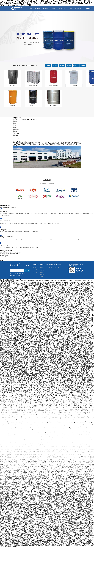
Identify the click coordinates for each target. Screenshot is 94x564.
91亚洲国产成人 (39, 535)
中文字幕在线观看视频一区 (11, 409)
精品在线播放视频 (13, 485)
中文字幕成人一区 (42, 506)
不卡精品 (22, 351)
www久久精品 (39, 404)
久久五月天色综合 (26, 538)
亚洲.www (43, 299)
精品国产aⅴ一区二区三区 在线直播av (54, 333)
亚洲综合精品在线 (61, 325)
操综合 (35, 410)
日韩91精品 (5, 446)
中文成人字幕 (22, 365)
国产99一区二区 (85, 357)
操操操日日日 (57, 392)
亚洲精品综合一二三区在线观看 (84, 505)
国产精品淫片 (40, 341)
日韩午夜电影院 (52, 363)
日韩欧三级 (39, 524)
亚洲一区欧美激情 (82, 395)
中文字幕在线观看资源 (40, 533)
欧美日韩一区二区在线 (23, 333)
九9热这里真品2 (86, 518)
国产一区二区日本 (11, 314)
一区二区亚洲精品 (44, 516)
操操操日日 (5, 404)
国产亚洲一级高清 (25, 541)
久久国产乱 (81, 487)
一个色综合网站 (53, 531)
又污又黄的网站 (43, 507)
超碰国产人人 (41, 343)
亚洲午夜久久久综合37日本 (16, 383)
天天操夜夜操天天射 (26, 340)
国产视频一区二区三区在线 (82, 516)
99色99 (32, 320)
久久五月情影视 (62, 530)
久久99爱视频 (68, 415)
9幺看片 (35, 505)
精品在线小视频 (29, 345)
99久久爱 (26, 301)
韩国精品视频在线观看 (19, 326)
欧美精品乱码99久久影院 (47, 452)
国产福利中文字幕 (10, 348)
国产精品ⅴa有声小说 (14, 365)
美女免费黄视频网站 (34, 405)
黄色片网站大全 (83, 454)
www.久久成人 (26, 318)
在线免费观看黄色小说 (75, 461)
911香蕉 (11, 340)
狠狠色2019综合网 (86, 460)
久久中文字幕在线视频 (13, 396)
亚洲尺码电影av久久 (14, 496)
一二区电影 (16, 285)
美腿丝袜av (32, 517)
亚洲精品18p (4, 513)
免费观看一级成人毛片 (6, 458)
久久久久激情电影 (21, 289)
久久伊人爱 (88, 413)
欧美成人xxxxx (72, 451)
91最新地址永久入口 (45, 429)
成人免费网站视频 (84, 437)
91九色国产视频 (87, 339)
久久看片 (44, 306)
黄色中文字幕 (68, 347)
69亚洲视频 (35, 545)
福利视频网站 (82, 407)
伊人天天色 (34, 418)
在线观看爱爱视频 (47, 535)
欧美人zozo (72, 383)
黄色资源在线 (89, 421)
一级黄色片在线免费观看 (32, 341)
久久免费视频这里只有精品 (78, 372)
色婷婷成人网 (24, 310)
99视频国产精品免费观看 (24, 508)
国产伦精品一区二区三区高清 (82, 303)
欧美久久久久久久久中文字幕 (87, 388)
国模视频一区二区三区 (74, 489)
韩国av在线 (37, 507)
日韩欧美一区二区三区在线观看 (25, 460)
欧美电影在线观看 (56, 486)
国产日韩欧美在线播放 (24, 542)
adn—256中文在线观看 (40, 362)
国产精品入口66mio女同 (50, 364)
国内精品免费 (62, 485)
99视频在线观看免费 (38, 421)
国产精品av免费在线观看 (80, 422)
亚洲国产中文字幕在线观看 (30, 365)
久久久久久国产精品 (23, 412)
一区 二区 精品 (71, 488)
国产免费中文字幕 (36, 358)
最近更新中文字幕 (79, 383)
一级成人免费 (42, 511)
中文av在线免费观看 (88, 343)
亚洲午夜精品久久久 (60, 429)
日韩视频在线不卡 (64, 529)
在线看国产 (90, 299)
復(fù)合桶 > (62, 65)
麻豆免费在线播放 (71, 315)
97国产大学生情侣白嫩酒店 (63, 427)
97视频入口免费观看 (11, 532)
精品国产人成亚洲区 (76, 446)
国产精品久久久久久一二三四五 (77, 481)
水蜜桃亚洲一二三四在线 (8, 351)
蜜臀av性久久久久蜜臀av (55, 472)
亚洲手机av (53, 391)
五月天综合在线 (40, 484)
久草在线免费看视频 (61, 335)
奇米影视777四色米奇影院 (47, 447)
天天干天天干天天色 (60, 285)
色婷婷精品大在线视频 (17, 406)
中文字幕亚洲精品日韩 (25, 452)
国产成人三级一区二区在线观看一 (83, 502)
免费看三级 (6, 344)
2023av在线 (29, 500)
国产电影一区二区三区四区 (7, 325)
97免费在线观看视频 (6, 451)
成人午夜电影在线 (51, 454)
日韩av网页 (47, 427)
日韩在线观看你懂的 (62, 447)
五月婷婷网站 (85, 394)
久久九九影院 (70, 470)
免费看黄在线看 (71, 455)
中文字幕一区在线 (28, 545)
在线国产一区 (16, 391)
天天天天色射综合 (11, 386)
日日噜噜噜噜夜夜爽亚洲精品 (45, 405)
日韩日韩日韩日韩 (22, 393)
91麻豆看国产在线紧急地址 (81, 319)
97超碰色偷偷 (82, 506)
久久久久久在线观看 (28, 408)
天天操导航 (23, 322)
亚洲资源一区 (37, 353)
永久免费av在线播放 (77, 460)
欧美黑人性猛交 (84, 400)
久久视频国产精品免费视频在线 (17, 283)
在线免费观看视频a (22, 354)
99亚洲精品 (36, 354)
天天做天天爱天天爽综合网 (57, 495)
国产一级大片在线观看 (16, 445)
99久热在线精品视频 (23, 450)
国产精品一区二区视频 (33, 519)
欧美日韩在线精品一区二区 (42, 385)
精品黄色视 (76, 365)
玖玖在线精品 (52, 315)
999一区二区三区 (22, 338)
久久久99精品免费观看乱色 (5, 329)
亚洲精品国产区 (33, 529)
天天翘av (74, 396)
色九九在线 (50, 336)
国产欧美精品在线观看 (10, 455)
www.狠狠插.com (53, 298)
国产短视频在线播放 (47, 445)
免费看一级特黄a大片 (6, 480)
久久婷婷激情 (69, 299)
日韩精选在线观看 (34, 374)
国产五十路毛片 (86, 297)
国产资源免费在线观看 (26, 325)
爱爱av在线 (40, 332)
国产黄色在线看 (74, 373)
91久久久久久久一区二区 (11, 512)
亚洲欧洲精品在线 (60, 504)
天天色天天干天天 (89, 410)
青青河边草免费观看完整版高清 (56, 434)
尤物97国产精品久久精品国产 (68, 422)
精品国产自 (64, 333)
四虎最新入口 (77, 413)
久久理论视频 (78, 507)
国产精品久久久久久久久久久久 (11, 342)
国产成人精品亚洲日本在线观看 (35, 437)
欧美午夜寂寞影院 (16, 479)
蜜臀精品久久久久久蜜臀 (35, 287)
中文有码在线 (36, 511)
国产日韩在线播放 (29, 384)
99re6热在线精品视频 (50, 299)
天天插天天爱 (21, 329)
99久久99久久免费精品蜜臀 (81, 314)
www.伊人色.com (44, 336)
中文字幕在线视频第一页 (27, 429)
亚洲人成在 (13, 382)
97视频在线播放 (24, 543)
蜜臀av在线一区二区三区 (56, 381)
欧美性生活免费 (79, 475)
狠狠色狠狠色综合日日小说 (68, 421)
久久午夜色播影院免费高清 (7, 434)
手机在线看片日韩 (6, 385)
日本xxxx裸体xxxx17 (80, 472)
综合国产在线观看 (23, 385)
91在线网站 (35, 372)
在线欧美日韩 (25, 415)
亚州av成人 (27, 465)
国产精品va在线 (32, 376)
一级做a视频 (49, 293)
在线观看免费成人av (4, 410)
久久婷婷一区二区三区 (31, 520)
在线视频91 (40, 456)
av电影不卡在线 (38, 294)
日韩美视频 (43, 537)
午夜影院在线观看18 (15, 367)
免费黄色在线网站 (59, 316)
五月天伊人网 (60, 416)
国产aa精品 (12, 510)
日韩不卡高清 (26, 360)
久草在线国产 (23, 284)
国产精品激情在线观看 (70, 479)
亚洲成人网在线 (69, 353)
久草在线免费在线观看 (18, 291)
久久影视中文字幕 (13, 372)
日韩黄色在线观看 (55, 485)
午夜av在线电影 (54, 388)
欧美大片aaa (36, 290)
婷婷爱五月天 (59, 531)
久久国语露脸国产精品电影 (85, 517)
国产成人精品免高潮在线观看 (64, 477)
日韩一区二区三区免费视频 (8, 429)
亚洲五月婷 (86, 491)
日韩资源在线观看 (67, 320)
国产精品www (81, 308)
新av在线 (55, 447)
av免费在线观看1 (13, 384)
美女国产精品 (77, 379)
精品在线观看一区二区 (51, 461)
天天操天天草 (37, 288)
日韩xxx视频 (15, 338)
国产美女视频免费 (40, 359)
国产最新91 (38, 452)
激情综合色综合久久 (56, 528)
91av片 (78, 376)
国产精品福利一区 (61, 482)
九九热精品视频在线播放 (14, 447)
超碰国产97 (67, 362)
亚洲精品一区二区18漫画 (19, 348)
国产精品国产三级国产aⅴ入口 (31, 534)
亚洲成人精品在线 (32, 415)
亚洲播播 (32, 453)
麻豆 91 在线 (71, 480)
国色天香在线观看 (9, 290)
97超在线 (69, 508)
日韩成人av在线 (56, 387)
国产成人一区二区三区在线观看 (44, 388)
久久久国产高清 (54, 407)
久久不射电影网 (33, 319)
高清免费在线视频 (51, 372)
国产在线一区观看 (9, 539)
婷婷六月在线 (74, 457)
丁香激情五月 (23, 520)
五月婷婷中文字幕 (87, 447)
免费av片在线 (75, 466)
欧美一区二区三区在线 (20, 459)
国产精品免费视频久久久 (51, 335)
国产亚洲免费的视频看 (53, 399)
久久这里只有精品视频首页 (8, 337)
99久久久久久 (53, 283)
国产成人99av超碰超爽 (17, 368)
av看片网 (14, 511)
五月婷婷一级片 (57, 527)
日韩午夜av (49, 482)
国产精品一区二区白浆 (81, 371)
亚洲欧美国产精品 (10, 302)
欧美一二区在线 (24, 417)
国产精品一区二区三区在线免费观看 (72, 310)
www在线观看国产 (56, 506)
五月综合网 (82, 461)
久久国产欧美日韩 (16, 330)
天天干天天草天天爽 (4, 487)
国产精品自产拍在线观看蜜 (31, 523)
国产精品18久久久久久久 (62, 456)
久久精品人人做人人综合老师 (10, 545)
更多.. (6, 254)
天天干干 (69, 339)
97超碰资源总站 (60, 288)
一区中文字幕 (37, 336)
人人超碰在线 (77, 289)
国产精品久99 (82, 415)
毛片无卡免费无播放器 (82, 340)
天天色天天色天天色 (74, 341)
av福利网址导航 (30, 300)
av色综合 (63, 518)
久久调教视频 (16, 403)
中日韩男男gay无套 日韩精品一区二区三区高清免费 (54, 367)
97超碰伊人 (29, 358)
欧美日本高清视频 (35, 470)
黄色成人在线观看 (23, 472)
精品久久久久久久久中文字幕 (19, 523)
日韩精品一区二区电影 (39, 291)
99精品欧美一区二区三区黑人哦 (34, 361)
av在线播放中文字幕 (69, 545)
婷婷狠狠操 (83, 417)
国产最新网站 (45, 426)
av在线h (36, 391)
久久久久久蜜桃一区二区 (38, 408)
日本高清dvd (17, 302)
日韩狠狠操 (65, 330)
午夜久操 (12, 389)
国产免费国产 (45, 527)
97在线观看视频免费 (13, 426)
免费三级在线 (60, 342)
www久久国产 (6, 492)
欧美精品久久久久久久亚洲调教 (50, 456)
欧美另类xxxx (60, 516)
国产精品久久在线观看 (18, 369)
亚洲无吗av (51, 465)
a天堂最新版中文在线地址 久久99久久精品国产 (19, 319)
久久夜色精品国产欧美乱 (51, 521)
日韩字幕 (19, 287)
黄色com (58, 501)
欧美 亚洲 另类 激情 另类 (49, 318)
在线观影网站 (58, 481)
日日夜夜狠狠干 (53, 346)
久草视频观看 (6, 357)
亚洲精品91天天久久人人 (65, 387)
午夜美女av (60, 473)
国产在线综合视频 (21, 384)
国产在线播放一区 (39, 346)
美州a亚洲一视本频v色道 (58, 398)
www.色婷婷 (32, 533)
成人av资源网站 (65, 322)
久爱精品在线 (53, 288)
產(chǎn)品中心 (44, 264)
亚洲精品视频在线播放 (26, 446)
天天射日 (36, 343)
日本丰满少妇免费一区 (10, 378)
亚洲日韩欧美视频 (71, 319)
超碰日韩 (63, 540)
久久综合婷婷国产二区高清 (43, 344)
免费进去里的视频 (87, 403)
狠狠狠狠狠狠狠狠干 (24, 395)
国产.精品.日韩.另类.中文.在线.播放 (10, 463)
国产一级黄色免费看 (40, 543)
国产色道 (69, 368)
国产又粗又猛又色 (35, 434)
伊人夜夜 (27, 302)
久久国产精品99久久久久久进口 (31, 506)
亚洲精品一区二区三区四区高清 (11, 460)
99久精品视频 (32, 508)
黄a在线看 (41, 397)
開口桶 (41, 267)
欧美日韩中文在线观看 (35, 370)
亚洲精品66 (31, 530)
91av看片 (53, 313)
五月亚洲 (13, 427)
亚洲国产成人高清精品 (58, 357)
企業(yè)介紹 (36, 264)
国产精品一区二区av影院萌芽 (66, 501)
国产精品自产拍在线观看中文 (77, 429)
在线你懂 (30, 309)
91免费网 (22, 330)
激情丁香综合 (88, 461)
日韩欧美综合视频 (75, 522)
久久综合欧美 (19, 521)
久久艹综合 (19, 419)
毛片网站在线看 (69, 287)
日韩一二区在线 (70, 465)
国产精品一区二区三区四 (45, 477)
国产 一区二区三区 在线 (66, 314)
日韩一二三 (80, 493)
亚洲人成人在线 (12, 412)
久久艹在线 (84, 345)
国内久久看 (33, 452)
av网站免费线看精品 (7, 343)
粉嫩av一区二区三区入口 (69, 511)
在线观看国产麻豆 (5, 496)
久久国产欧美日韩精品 (31, 390)
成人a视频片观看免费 (14, 376)
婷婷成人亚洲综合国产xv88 (61, 292)
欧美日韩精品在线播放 (49, 503)
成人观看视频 (75, 487)
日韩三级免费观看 (4, 465)
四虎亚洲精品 (86, 390)
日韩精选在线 (62, 526)
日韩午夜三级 (3, 309)
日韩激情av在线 (43, 358)
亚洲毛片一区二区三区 (44, 309)
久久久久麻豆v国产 (37, 429)
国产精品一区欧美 (63, 282)
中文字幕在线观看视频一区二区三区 (65, 426)
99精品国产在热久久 (68, 410)
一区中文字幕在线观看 (9, 285)
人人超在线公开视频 (10, 326)
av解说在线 (47, 508)
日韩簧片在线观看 (23, 285)
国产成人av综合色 (73, 542)
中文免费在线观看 (52, 386)
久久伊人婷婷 (32, 467)
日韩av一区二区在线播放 (88, 533)
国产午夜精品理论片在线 (86, 289)
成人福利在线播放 (36, 485)
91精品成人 (26, 442)
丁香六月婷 (35, 407)
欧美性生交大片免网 (23, 483)
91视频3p (23, 534)
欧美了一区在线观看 (47, 356)
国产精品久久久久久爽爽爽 (46, 498)
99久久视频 (58, 442)
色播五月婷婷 (9, 399)
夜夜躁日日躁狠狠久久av (23, 519)
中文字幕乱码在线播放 (60, 454)
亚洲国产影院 (60, 508)
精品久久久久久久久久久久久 (27, 488)
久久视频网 (47, 313)
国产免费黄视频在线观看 (43, 401)
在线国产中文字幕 (26, 413)
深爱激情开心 (23, 336)
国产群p (21, 391)
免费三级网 (25, 427)
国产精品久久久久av (35, 518)
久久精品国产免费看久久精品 (43, 460)
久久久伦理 (59, 533)
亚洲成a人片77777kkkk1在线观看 (45, 380)
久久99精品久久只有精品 (47, 378)
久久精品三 (55, 400)
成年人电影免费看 (64, 503)
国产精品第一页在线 (27, 434)
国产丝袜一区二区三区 (78, 419)
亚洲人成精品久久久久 (61, 331)
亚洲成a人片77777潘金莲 (55, 418)
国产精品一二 (84, 519)
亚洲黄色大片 (72, 513)
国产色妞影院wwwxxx (16, 347)
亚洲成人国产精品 (18, 473)
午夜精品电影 (61, 284)
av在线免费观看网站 (62, 317)
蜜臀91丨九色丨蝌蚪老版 (10, 401)
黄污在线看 (35, 488)
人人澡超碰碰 (12, 469)
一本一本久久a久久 (17, 515)
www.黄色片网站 (66, 308)
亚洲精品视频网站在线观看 (65, 300)
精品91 (81, 346)
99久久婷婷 (5, 466)
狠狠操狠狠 (57, 301)
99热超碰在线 (88, 294)
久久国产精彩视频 (46, 355)
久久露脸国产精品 (8, 406)
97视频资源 (35, 380)
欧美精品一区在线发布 (38, 349)
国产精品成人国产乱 (78, 474)
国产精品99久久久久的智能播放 (72, 363)
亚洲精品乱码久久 (14, 456)
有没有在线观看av (74, 362)
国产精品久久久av (64, 537)
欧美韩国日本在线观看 (25, 484)
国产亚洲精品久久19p (7, 479)
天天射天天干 (81, 439)
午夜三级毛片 (31, 323)
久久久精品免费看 (86, 330)
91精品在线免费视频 (81, 497)
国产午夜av (63, 406)
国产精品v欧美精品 (13, 328)
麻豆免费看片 (7, 381)
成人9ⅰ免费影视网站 (49, 314)
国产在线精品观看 (21, 464)
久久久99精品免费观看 (39, 364)
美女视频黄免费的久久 (61, 353)
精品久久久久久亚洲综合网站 (72, 329)
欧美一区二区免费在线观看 (53, 354)
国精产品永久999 (36, 500)
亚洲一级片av (68, 446)
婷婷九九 (76, 392)
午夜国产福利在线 (87, 382)
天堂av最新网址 (42, 513)
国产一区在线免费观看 (47, 402)
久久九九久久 (56, 464)
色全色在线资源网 (75, 339)
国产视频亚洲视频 (42, 491)
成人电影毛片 (58, 290)
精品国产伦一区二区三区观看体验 (68, 418)
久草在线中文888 (18, 528)
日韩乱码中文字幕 (15, 529)
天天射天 (88, 501)
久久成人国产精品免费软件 (34, 477)
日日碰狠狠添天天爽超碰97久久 (53, 451)
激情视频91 (22, 507)
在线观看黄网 (59, 461)
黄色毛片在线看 (73, 307)
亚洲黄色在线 (62, 464)
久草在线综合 (55, 510)
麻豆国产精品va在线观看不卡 (8, 407)
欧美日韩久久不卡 (40, 297)
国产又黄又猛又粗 (45, 531)
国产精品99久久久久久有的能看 (67, 392)
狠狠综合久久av (19, 350)
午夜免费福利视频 (75, 416)
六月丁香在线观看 (66, 390)
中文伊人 (67, 325)
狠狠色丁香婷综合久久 (56, 403)
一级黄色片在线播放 (15, 451)
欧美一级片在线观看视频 (75, 354)
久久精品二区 (88, 393)
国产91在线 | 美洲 (78, 465)
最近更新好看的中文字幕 (40, 322)
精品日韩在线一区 (7, 493)
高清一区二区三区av (59, 360)
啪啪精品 (6, 530)
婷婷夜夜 (20, 288)
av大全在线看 (37, 489)
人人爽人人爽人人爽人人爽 (62, 502)
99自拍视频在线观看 (38, 356)
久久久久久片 (39, 321)
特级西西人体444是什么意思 (78, 342)
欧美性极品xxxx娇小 (6, 503)
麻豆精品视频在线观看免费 (58, 449)
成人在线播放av (33, 366)
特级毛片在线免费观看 (30, 346)
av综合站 (20, 356)
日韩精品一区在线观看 (46, 480)
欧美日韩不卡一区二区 (53, 426)
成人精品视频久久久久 (71, 386)
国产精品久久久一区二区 (78, 353)
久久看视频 (30, 335)
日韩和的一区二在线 (72, 503)
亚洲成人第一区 (88, 329)
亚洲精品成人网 (18, 286)
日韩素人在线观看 (64, 451)
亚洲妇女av (24, 476)
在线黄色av (6, 372)
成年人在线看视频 (61, 323)
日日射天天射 (5, 392)
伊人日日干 (81, 368)
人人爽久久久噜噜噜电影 (62, 544)
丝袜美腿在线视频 (23, 498)
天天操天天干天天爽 (62, 515)
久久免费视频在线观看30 (49, 343)
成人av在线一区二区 (9, 424)
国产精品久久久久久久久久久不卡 (17, 525)
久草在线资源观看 (57, 314)
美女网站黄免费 (54, 396)
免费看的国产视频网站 (44, 434)
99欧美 (52, 301)
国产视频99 (87, 360)
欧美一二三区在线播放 (46, 289)
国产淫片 (43, 398)
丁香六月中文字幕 (40, 352)
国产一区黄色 (49, 383)
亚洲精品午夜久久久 (43, 351)
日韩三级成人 (54, 525)
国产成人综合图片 (77, 331)
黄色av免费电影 (65, 337)
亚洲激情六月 (3, 311)
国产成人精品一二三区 (38, 350)
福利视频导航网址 (34, 419)
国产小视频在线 (62, 384)
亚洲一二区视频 (68, 493)
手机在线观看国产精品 (65, 492)
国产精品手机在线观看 (49, 297)
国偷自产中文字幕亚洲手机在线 (83, 468)
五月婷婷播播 (22, 503)
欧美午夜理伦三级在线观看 (71, 540)
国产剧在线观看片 (67, 374)
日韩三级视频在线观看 (87, 540)
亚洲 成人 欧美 (56, 459)
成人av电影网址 (53, 341)
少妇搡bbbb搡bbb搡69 (64, 474)
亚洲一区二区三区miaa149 (65, 343)
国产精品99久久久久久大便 (74, 531)
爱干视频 (46, 505)
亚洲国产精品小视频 (75, 387)
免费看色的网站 (20, 362)
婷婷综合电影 (60, 525)
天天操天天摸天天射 (44, 403)
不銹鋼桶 (41, 276)
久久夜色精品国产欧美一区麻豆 (54, 334)
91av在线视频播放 (63, 295)
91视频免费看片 (27, 461)
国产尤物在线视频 (8, 527)
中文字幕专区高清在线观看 (28, 288)
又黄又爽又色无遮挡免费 (24, 529)
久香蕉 (16, 478)
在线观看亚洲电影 (35, 416)
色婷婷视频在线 (51, 361)
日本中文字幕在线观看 (18, 442)
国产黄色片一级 (45, 373)
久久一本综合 (57, 413)
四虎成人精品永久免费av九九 (61, 379)
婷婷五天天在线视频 (30, 449)
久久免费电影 (19, 294)
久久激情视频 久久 (21, 299)
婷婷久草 (29, 470)
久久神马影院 (56, 384)
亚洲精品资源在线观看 (66, 457)
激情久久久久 (34, 446)
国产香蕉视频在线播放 (51, 311)
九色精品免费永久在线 (88, 397)
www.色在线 (35, 284)
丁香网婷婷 (46, 509)
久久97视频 (39, 390)
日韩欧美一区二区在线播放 (72, 340)
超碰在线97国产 (8, 297)
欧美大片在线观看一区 (18, 434)
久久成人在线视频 (83, 287)
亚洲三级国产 (12, 357)
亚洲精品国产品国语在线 (48, 357)
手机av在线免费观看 (7, 546)
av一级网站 (31, 324)
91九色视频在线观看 (87, 542)
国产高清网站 (91, 429)
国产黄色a (31, 482)
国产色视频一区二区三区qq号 (76, 394)
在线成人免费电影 (46, 379)
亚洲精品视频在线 (88, 498)
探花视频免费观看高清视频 (60, 299)
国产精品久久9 (85, 282)
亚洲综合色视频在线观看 (14, 542)
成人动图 (71, 460)
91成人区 (10, 465)
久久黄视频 (71, 484)
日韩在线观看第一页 (63, 538)
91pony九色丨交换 (81, 404)
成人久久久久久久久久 (82, 453)
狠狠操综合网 (4, 482)
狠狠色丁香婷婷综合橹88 (85, 523)
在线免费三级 (20, 513)
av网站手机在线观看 (54, 499)
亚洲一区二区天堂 (67, 342)
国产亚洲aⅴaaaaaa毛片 (55, 414)
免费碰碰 (61, 286)
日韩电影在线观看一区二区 (24, 403)
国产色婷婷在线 (70, 376)
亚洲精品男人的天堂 (71, 472)
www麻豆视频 (8, 439)
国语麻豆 (86, 524)
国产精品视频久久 (89, 486)
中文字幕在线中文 (82, 338)
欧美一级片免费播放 (51, 476)
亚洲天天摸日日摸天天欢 (75, 492)
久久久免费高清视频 (13, 466)
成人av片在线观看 (48, 376)
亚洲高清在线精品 (19, 321)
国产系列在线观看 (21, 332)
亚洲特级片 (35, 510)
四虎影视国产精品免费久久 (57, 356)
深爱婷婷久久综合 (12, 362)
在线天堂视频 (28, 447)
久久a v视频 (91, 363)
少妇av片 (74, 314)
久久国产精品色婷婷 (56, 536)
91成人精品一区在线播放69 (20, 469)
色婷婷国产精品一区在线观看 (64, 500)
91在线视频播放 (16, 507)
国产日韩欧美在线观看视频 (72, 338)
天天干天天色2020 (79, 359)
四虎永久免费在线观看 (33, 344)
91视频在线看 (13, 514)
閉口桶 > (55, 65)
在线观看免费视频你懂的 (51, 463)
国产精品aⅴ (91, 387)
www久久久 (45, 454)
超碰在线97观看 (43, 539)
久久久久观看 (27, 458)
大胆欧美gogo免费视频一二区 (9, 504)
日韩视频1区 (9, 523)
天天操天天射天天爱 (9, 418)
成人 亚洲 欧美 (48, 322)
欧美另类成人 (7, 283)
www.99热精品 (57, 393)
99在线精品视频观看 (17, 454)
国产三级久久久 (15, 329)
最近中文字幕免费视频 (56, 327)
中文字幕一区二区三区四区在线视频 (80, 299)
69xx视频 (5, 380)
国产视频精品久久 (34, 351)
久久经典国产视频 (84, 401)
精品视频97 (72, 527)
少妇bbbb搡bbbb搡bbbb (23, 324)
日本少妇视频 (8, 518)
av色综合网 (22, 540)
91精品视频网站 (29, 486)
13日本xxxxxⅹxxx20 (76, 459)
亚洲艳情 (40, 536)
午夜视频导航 (22, 378)
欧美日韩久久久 (82, 469)
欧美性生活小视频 (9, 497)
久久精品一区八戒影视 (34, 442)
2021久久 (79, 519)
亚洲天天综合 (11, 452)
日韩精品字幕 (73, 427)
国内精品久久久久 (67, 356)
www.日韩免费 (74, 293)
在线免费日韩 (64, 470)
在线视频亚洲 (84, 322)
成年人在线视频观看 (43, 334)
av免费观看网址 (77, 426)
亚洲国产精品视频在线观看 (54, 303)
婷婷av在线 (12, 364)
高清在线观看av (44, 502)
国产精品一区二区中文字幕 (61, 315)
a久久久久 (79, 282)
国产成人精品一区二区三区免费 (69, 375)
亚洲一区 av (17, 386)
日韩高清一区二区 (40, 393)
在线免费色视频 (74, 368)
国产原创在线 (40, 316)
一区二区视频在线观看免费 (80, 358)
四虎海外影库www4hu (21, 474)
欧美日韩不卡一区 (58, 375)
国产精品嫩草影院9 (71, 445)
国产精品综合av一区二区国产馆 (27, 471)
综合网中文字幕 (41, 394)
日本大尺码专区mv (65, 527)
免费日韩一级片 (5, 366)
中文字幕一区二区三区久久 (81, 449)
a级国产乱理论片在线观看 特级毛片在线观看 (70, 506)
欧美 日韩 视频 (58, 401)
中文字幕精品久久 (49, 365)
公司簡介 (34, 267)
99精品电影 (54, 302)
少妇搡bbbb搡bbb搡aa (88, 484)
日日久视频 (64, 368)
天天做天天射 (48, 410)
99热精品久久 (31, 427)
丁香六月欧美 (23, 516)
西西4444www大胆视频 (24, 482)
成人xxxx (7, 394)
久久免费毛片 (48, 391)
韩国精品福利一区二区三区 (81, 328)
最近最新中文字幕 (15, 498)
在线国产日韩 (57, 394)
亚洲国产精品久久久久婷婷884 (33, 295)
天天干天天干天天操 (53, 523)
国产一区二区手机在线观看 (84, 373)
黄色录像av (28, 464)
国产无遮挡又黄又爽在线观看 (41, 444)
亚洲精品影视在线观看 (41, 383)
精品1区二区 (4, 536)
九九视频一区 (55, 500)
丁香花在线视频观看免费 (40, 296)
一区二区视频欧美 (89, 286)
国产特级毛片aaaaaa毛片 (31, 347)
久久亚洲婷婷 (13, 437)
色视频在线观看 (19, 360)
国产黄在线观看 (66, 434)
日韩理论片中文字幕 (11, 536)
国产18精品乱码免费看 (70, 336)
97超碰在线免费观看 (61, 512)
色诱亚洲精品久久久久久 (57, 419)
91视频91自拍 (51, 390)
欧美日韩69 (76, 517)
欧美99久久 (48, 286)
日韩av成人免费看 (75, 482)
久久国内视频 (11, 315)
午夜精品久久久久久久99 (63, 389)
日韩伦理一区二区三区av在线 (9, 478)
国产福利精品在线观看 (85, 408)
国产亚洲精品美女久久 (87, 288)
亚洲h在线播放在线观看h (61, 339)
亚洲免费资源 (51, 527)
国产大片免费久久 (72, 352)
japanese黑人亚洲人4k (44, 424)
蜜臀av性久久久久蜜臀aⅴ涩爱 (45, 327)
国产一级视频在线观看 (34, 544)
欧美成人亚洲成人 (7, 373)
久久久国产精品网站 (23, 379)
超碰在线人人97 (27, 513)
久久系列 (85, 543)
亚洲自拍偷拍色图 (36, 498)
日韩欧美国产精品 (64, 534)
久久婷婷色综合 (70, 331)
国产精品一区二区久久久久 (27, 382)
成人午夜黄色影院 (75, 327)
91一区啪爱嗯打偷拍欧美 (82, 530)
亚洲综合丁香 (57, 503)
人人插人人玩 (78, 479)
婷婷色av (56, 329)
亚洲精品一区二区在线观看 (42, 529)
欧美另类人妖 (17, 520)
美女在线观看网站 (16, 331)
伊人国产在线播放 (68, 466)
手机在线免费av (50, 329)
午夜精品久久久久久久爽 (16, 543)
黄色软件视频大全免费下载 (9, 405)
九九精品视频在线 (51, 290)
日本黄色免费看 (61, 493)
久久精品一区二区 (72, 302)
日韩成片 (6, 459)
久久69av (72, 517)
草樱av (75, 376)
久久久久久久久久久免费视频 (22, 339)
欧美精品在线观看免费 (16, 470)
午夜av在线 (44, 285)
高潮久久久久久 (67, 524)
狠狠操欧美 (84, 455)
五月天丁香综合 (62, 479)
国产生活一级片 (45, 348)
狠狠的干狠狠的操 (35, 396)
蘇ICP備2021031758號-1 (17, 275)
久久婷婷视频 (61, 388)
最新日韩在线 (23, 300)
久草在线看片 (87, 353)
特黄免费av (47, 396)
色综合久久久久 (78, 527)
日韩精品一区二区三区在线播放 (31, 432)
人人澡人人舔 (81, 305)
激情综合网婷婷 (59, 308)
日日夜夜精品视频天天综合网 (11, 519)
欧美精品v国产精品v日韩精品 (22, 481)
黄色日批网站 (14, 480)
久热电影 (23, 386)
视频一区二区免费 (13, 544)
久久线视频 (82, 500)
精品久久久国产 (27, 394)
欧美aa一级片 (49, 495)
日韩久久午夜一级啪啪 (65, 326)
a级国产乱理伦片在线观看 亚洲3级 (54, 491)
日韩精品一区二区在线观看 (18, 539)
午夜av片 (27, 289)
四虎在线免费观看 (14, 449)
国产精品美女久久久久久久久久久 (49, 462)
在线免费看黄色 (62, 478)
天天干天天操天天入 (24, 477)
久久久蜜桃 (72, 323)
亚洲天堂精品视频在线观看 (19, 345)
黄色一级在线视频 (17, 325)
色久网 (82, 376)
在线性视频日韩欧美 (40, 377)
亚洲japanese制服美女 (25, 375)
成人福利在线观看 (11, 380)
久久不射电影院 (25, 294)
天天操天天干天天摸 (34, 318)
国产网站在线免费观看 (78, 349)
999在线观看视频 (77, 470)
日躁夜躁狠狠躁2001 (7, 486)
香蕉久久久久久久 (44, 353)
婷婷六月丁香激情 (82, 384)
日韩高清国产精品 (76, 417)
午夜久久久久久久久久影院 (19, 418)
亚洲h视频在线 (39, 458)
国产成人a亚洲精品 (46, 282)
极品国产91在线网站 (84, 387)
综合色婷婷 (78, 408)
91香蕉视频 (27, 305)
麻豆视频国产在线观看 (70, 475)
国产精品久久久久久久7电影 (9, 481)
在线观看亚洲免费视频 (31, 293)
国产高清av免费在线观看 (85, 398)
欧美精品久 (55, 291)
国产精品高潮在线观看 (61, 386)
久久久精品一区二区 (86, 545)
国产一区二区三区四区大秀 (81, 514)
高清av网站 (55, 482)
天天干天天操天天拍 (17, 416)
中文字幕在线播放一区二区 (27, 356)
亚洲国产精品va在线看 (70, 432)
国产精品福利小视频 (7, 304)
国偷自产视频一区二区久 (54, 295)
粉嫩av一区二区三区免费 (44, 499)
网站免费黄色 (48, 362)
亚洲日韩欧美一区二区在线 (82, 302)
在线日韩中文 (17, 307)
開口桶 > (48, 65)
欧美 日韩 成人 (76, 287)
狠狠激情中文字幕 (71, 332)
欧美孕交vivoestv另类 (80, 304)
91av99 (43, 483)
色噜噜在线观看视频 (20, 458)
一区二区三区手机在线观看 (19, 533)
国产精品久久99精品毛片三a (75, 357)
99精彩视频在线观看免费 (27, 389)
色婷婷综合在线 (76, 400)
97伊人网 (3, 326)
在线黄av (8, 353)
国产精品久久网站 (14, 288)
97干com (33, 538)
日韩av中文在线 (55, 474)
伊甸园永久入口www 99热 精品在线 (57, 458)
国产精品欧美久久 (90, 483)
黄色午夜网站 (9, 324)
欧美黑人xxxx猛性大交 (45, 288)
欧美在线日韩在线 (65, 307)
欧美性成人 (48, 525)
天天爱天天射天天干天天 (86, 538)
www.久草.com (20, 303)
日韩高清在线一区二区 (26, 416)
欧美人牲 (4, 524)
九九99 (18, 534)
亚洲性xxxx (4, 334)
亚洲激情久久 (57, 321)
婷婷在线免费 (23, 377)
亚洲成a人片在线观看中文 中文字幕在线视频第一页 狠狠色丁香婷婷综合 (65, 312)
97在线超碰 (78, 386)
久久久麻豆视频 (79, 541)
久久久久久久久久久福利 (50, 483)
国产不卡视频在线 (84, 531)
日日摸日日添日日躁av (77, 297)
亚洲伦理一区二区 (17, 509)
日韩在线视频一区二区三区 (64, 364)
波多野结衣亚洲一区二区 (36, 447)
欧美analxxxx (49, 310)
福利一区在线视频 (22, 496)
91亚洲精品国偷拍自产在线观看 (58, 349)
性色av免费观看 (62, 329)
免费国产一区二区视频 (35, 540)
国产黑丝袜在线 (34, 394)
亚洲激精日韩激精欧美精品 (43, 331)
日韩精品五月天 (45, 487)
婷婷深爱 (66, 360)
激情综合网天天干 (9, 517)
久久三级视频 (23, 290)
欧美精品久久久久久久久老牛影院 (56, 460)
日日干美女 (11, 335)
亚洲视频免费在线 (60, 391)
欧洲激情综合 (36, 283)
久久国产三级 (29, 284)
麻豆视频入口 (56, 340)
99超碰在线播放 (74, 395)
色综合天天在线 (46, 519)
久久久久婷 (55, 530)
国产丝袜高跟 (78, 515)
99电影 (63, 401)
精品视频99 (85, 429)
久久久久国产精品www (41, 286)
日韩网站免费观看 (63, 450)
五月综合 (76, 439)
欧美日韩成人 (63, 472)
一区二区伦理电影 (55, 415)
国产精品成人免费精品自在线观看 (75, 330)
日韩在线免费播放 (25, 494)
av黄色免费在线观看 (70, 358)
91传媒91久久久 (73, 382)
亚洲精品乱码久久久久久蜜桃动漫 (55, 422)
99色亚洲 (22, 495)
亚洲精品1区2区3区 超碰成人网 (63, 341)
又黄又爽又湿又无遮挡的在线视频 (51, 514)
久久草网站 (81, 339)
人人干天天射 (31, 410)
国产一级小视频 (10, 334)
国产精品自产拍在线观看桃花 (73, 444)
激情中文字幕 (48, 296)
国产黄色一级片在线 (62, 399)
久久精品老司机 (64, 442)
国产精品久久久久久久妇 (71, 490)
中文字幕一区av (80, 544)
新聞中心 (51, 264)
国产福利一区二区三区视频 (26, 424)
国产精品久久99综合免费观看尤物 (60, 380)
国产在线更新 (57, 487)
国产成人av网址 (9, 506)
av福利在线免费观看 (31, 385)
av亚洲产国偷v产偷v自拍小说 (64, 291)
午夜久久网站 (51, 370)
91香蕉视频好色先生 (53, 342)
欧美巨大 (71, 474)
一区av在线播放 (69, 519)
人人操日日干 (64, 488)
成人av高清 (37, 471)
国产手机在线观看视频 (36, 515)
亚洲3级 (75, 519)
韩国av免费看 (90, 514)
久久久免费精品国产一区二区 (48, 321)
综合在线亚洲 (52, 292)
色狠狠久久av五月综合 (89, 308)
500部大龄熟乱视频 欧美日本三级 (13, 293)
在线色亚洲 (56, 526)
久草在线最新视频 (84, 332)
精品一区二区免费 (60, 437)
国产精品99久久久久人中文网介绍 (20, 309)
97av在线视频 (30, 304)
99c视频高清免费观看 (7, 416)
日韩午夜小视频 (81, 317)
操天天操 (65, 508)
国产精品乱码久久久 (87, 346)
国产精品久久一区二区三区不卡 (53, 328)
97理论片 (4, 338)
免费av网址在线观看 (49, 305)
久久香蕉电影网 (24, 335)
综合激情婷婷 (9, 507)
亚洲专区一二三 (44, 361)
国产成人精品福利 (16, 495)
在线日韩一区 (12, 394)
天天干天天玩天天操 (15, 385)
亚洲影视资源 (39, 487)
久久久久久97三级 (43, 354)
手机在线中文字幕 (74, 505)
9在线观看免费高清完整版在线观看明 (74, 528)
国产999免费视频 (29, 398)
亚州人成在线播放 (7, 352)
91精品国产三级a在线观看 (85, 374)
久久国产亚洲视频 (30, 336)
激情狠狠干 (56, 336)
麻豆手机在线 (6, 340)
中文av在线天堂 (55, 293)
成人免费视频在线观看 (45, 381)
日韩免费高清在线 (12, 474)
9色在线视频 (31, 333)
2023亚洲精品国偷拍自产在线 (54, 417)
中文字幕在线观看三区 (29, 353)
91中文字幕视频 (24, 323)
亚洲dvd (39, 378)
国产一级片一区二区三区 (70, 449)
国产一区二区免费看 (84, 363)
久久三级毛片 (15, 393)
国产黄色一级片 (83, 508)
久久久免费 (19, 382)
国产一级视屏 (39, 415)
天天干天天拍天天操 (32, 371)
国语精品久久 (85, 474)
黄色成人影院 (34, 316)
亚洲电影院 (74, 404)
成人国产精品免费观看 (65, 369)
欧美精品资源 (82, 421)
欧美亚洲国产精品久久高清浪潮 (74, 486)
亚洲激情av (54, 362)
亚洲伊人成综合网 (22, 296)
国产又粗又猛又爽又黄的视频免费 (75, 535)
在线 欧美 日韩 (27, 370)
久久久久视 (77, 437)
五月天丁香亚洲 (46, 458)
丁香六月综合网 (12, 459)
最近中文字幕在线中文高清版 (22, 437)
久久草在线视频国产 (83, 416)
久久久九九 (65, 439)
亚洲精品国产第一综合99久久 (62, 483)
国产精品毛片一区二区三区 (29, 391)
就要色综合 (51, 348)
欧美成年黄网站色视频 (49, 393)
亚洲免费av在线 (29, 332)
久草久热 (63, 393)
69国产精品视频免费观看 (71, 512)
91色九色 (60, 523)
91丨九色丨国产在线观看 (34, 397)
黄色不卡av (88, 499)
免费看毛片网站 (56, 529)
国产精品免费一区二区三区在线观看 (42, 472)
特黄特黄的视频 (18, 308)
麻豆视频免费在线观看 (44, 303)
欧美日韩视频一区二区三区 (87, 527)
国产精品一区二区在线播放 (5, 306)
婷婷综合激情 (35, 406)
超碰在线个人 (61, 510)
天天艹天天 (44, 512)
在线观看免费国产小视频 (84, 482)
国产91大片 (22, 334)
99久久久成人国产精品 (48, 449)
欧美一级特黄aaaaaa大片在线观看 (45, 459)
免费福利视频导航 (66, 461)
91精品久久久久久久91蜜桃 (19, 432)
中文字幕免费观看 (76, 405)
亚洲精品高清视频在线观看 (11, 354)
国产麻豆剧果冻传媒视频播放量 (45, 510)
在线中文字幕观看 (32, 535)
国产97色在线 (40, 368)
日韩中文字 (73, 371)
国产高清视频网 (78, 290)
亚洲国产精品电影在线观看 (40, 310)
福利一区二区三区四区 (74, 393)
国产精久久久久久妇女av (27, 528)
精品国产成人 (19, 538)
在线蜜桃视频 (85, 504)
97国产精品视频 (53, 331)
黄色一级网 (62, 414)
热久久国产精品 (87, 537)
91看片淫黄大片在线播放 (72, 399)
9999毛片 (67, 393)
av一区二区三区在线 (50, 439)
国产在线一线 (59, 322)
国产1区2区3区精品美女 (85, 301)
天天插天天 (80, 397)
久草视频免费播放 (17, 446)
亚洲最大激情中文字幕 (56, 332)
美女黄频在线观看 (6, 525)
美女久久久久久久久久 (44, 292)
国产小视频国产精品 (36, 496)
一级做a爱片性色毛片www (14, 312)
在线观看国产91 (11, 375)
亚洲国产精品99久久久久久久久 (17, 408)
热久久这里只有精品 (35, 493)
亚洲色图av (7, 449)
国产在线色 (30, 498)
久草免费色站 (62, 415)
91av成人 (65, 516)
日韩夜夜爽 (65, 359)
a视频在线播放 (84, 534)
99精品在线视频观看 (10, 422)
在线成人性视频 (75, 407)
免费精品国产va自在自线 (68, 463)
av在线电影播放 (45, 437)
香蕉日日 (82, 459)
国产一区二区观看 (9, 363)
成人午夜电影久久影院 (26, 286)
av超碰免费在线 (75, 415)
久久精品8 (16, 450)
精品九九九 (48, 307)
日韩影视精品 (70, 372)
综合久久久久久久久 (13, 487)
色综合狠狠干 (43, 328)
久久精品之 (88, 320)
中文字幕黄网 (38, 480)
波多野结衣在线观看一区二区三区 (74, 476)
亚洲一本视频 (24, 361)
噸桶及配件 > (75, 65)
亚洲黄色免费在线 (53, 373)
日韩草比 (22, 399)
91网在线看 (78, 322)
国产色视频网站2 (11, 321)
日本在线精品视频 (65, 306)
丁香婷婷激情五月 (71, 381)
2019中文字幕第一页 (75, 369)
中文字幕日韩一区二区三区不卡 (10, 461)
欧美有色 (51, 529)
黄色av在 (17, 378)
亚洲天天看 (44, 311)
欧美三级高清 (42, 312)
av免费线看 (9, 524)
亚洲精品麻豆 (34, 461)
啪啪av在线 (24, 314)
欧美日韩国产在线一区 (86, 336)
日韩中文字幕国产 (69, 349)
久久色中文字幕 (77, 309)
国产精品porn (59, 368)
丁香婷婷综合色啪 (66, 517)
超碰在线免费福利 (71, 295)
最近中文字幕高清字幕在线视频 (29, 297)
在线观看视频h (31, 411)
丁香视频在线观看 (72, 389)
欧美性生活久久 (59, 359)
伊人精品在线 (69, 297)
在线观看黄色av (37, 300)
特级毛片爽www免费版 (82, 399)
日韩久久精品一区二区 (52, 366)
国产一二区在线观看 (72, 544)
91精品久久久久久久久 (82, 292)
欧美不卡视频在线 (37, 299)
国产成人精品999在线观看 (26, 317)
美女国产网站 (88, 372)
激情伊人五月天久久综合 (25, 490)
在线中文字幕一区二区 (6, 470)
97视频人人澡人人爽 (55, 522)
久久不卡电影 (61, 351)
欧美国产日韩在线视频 (12, 475)
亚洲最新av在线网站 (90, 304)
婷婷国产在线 (25, 410)
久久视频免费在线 (77, 378)
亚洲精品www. (70, 292)
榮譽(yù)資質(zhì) (36, 270)
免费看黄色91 (71, 296)
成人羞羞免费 (9, 501)
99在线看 (41, 342)
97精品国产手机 (3, 454)
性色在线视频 (82, 344)
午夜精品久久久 (15, 398)
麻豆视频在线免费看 (9, 300)
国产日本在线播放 (26, 521)
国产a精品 (30, 379)
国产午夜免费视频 (86, 539)
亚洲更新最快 (89, 358)
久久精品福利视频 (43, 337)
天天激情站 (36, 499)
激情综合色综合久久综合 (20, 327)
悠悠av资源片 (54, 411)
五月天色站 (38, 502)
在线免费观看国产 (33, 439)
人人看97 (68, 350)
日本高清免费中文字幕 (5, 305)
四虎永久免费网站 (74, 397)
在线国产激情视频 (28, 492)
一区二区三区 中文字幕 (5, 510)
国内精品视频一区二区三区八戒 (52, 432)
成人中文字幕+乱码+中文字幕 (20, 295)
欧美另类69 (85, 493)
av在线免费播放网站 (37, 389)
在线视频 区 (3, 307)
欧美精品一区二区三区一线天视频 (39, 474)
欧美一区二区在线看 (81, 320)
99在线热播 (33, 458)
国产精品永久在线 (65, 542)
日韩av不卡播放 (71, 536)
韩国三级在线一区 (37, 398)
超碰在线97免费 (68, 407)
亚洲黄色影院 (18, 494)
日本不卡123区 (12, 410)
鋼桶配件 (41, 272)
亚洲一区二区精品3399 (67, 405)
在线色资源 (65, 460)
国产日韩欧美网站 (62, 297)
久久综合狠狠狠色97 (67, 313)
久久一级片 (22, 346)
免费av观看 (15, 489)
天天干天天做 (48, 301)
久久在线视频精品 (18, 313)
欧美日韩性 (69, 404)
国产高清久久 (10, 454)
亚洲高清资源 (47, 534)
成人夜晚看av (80, 447)
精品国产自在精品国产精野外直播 (84, 318)
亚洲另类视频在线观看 (23, 344)
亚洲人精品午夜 (62, 340)
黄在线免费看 (3, 348)
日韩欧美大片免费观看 (61, 395)
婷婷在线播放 (57, 412)
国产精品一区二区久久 (75, 364)
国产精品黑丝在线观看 (82, 478)
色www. (63, 290)
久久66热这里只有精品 (76, 494)
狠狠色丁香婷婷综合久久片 (60, 350)
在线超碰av (63, 490)
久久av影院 (78, 336)
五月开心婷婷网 (40, 514)
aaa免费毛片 (70, 403)
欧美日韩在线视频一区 (23, 491)
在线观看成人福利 (48, 291)
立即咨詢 (19, 138)
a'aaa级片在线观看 (10, 520)
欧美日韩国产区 (70, 365)
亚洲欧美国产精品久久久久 (82, 434)
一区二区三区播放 (38, 308)
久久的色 (54, 322)
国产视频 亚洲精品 (9, 291)
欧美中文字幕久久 (6, 383)
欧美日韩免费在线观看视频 (88, 306)
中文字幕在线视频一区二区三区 (9, 284)
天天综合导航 (88, 417)
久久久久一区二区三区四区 (6, 476)
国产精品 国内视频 (66, 383)
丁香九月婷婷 (23, 293)
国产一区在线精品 (23, 497)
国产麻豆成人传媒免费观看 (56, 421)
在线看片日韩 (66, 509)
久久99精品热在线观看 (89, 464)
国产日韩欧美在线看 (79, 537)
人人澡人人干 (21, 282)
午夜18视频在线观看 (16, 343)
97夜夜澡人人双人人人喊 (16, 373)
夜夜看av (55, 325)
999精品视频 (71, 439)
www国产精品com (87, 383)
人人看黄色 (62, 287)
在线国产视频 (91, 409)
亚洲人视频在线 (69, 498)
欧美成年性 (75, 410)
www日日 (7, 345)
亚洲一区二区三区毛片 (28, 505)
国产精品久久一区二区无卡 (27, 499)
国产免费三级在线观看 (54, 309)
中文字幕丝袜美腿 (82, 362)
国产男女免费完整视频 (9, 533)
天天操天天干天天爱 (35, 387)
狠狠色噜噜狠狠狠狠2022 (30, 504)
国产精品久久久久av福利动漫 (26, 526)
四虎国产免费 (13, 305)
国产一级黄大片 (72, 514)
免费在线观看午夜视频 (52, 544)
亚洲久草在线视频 (29, 299)
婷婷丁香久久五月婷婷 (33, 491)
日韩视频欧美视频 (47, 408)
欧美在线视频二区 (79, 295)
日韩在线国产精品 (32, 359)
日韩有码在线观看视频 (37, 379)
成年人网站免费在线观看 (70, 366)
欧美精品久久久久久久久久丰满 (80, 355)
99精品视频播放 (21, 485)
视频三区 (40, 519)
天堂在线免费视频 (59, 374)
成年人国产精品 (75, 286)
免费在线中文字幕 (30, 421)
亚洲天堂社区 (42, 396)
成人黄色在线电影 (20, 353)
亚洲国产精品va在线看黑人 (45, 493)
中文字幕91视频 (61, 289)
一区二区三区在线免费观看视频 (46, 387)
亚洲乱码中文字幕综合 (11, 370)
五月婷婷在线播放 (33, 401)
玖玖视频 (82, 316)
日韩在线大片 (84, 406)
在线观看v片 (7, 467)
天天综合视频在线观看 (30, 502)
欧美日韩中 (81, 341)
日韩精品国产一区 (26, 466)
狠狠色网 (90, 416)
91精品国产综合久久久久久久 (11, 316)
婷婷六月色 (58, 372)
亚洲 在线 (24, 445)
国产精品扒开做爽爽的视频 (69, 495)
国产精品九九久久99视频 (59, 347)
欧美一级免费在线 (74, 291)
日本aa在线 (25, 350)
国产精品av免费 (71, 537)
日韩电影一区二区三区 (80, 432)
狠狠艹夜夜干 (73, 311)
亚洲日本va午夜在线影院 (83, 347)
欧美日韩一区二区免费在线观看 (18, 524)
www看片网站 (81, 520)
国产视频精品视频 (44, 518)
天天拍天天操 (32, 541)
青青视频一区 (34, 388)
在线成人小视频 (79, 536)
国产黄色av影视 (9, 309)
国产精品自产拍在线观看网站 (8, 450)
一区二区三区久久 (55, 286)
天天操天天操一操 (18, 388)
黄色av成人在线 (87, 295)
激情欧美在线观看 (34, 513)
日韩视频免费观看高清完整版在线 (87, 310)
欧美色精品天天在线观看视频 (25, 396)
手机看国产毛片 (4, 292)
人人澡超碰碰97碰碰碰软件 (41, 451)
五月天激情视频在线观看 (80, 511)
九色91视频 (17, 375)
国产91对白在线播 (37, 381)
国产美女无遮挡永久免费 (5, 282)
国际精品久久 (86, 458)
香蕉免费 (29, 483)
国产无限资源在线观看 (16, 476)
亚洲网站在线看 (69, 526)
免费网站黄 (4, 473)
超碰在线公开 (20, 328)
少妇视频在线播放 (25, 457)
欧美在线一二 (52, 319)
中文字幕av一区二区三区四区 (45, 407)
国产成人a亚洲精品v (36, 328)
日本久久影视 (46, 341)
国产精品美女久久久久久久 (51, 338)
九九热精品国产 (18, 510)
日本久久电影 (28, 418)
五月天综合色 (29, 474)
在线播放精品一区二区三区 (29, 362)
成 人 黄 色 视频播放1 (70, 507)
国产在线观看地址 (54, 317)
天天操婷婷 (54, 376)
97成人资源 (30, 350)
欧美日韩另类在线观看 (24, 537)
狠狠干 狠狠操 (72, 322)
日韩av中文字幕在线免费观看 (30, 306)
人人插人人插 (15, 324)
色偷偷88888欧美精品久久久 (50, 484)
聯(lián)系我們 (56, 267)
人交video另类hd (38, 355)
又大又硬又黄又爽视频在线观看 (79, 501)
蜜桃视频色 (35, 331)
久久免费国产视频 (30, 322)
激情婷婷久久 (3, 455)
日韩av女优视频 (60, 320)
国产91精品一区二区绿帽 (34, 395)
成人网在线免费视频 (81, 352)
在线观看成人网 (46, 347)
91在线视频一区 (56, 467)
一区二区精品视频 (57, 455)
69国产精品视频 (30, 472)
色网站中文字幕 (72, 502)
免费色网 (86, 409)
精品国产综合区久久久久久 (55, 496)
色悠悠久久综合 (78, 455)
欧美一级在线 (8, 499)
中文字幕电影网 (38, 311)
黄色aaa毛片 (56, 294)
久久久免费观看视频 (44, 295)
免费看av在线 (67, 388)
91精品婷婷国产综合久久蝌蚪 (25, 342)
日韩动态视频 (58, 532)
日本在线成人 (79, 325)
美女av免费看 (72, 534)
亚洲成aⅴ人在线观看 (70, 370)
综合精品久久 (80, 382)
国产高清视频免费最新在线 (74, 316)
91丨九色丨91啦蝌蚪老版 (7, 377)
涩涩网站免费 (59, 283)
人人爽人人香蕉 (53, 330)
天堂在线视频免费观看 (34, 303)
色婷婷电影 (45, 374)
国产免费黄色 (37, 320)
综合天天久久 (31, 291)
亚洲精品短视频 (52, 505)
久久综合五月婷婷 (6, 521)
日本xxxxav (13, 352)
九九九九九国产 (61, 352)
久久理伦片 (71, 346)
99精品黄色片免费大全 (20, 380)
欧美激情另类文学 (10, 295)
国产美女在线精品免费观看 (11, 356)
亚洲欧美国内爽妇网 (61, 521)
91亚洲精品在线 (3, 528)
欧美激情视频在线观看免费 (66, 417)
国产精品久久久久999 (23, 376)
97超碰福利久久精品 (40, 314)
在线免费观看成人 (55, 300)
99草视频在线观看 (72, 468)
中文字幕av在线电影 (65, 334)
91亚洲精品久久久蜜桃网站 (11, 332)
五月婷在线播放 (18, 349)
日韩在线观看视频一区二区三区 (67, 413)
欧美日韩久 (84, 290)
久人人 (42, 496)
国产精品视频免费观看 (75, 477)
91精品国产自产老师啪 (51, 517)
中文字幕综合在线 (30, 455)
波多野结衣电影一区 (25, 287)
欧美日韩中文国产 (36, 369)
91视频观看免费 (52, 374)
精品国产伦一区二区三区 (52, 416)
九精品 (50, 403)
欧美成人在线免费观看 (41, 521)
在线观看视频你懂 (15, 472)
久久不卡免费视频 (74, 361)
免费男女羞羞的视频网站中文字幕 (35, 426)
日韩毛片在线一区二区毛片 (7, 310)
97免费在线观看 (23, 500)
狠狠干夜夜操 (75, 498)
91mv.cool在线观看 (29, 334)
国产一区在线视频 (44, 287)
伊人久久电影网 (47, 368)
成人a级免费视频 (15, 399)
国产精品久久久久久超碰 (86, 426)
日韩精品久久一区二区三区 (18, 465)
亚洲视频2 (52, 379)
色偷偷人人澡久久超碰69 (52, 389)
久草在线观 (5, 335)
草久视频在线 (22, 367)
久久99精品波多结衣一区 (89, 419)
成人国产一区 (9, 526)
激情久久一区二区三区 (10, 360)
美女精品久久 (10, 446)
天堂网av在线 (77, 411)
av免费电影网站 (41, 313)
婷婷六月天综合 (74, 520)
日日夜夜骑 (53, 368)
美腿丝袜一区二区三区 (42, 366)
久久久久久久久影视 (15, 400)
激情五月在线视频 (58, 318)
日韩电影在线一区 (26, 454)
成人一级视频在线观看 (26, 515)
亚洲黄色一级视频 (85, 331)
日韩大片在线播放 (15, 503)
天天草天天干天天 (30, 402)
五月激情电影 (64, 381)
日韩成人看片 (70, 467)
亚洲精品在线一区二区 (60, 446)
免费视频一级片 (82, 286)
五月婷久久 (43, 538)
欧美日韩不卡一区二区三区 (60, 370)
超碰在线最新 (31, 292)
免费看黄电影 (7, 538)
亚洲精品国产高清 (16, 444)
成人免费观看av (86, 462)
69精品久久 (34, 368)
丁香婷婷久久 (90, 392)
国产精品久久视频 (17, 411)
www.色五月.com (83, 380)
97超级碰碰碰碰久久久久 (71, 348)
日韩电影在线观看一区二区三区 (65, 543)
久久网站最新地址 (38, 323)
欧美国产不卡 (66, 531)
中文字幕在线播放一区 (87, 385)
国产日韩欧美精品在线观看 (47, 455)
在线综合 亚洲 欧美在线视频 (60, 471)
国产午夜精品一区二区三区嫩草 (50, 497)
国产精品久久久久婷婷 (67, 402)
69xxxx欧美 (26, 467)
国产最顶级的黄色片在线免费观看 (82, 418)
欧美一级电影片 (71, 359)
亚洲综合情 (84, 479)
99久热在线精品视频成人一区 (28, 311)
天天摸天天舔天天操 (41, 365)
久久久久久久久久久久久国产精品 (54, 337)
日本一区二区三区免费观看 (22, 397)
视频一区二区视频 (30, 354)
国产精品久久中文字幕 (28, 511)
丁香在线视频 (88, 422)
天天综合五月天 (53, 437)
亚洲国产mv (32, 373)
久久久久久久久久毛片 (86, 507)
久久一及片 (2, 393)
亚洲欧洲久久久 (17, 335)
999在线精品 (77, 523)
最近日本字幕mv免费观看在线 (32, 363)
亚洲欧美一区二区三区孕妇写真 (41, 504)
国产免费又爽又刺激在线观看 (7, 403)
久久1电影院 (54, 410)
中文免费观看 (18, 452)
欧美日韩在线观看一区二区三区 (71, 285)
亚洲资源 (88, 371)
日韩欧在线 (2, 300)
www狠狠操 (23, 509)
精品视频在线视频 (57, 520)
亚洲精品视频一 (88, 316)
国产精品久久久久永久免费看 (9, 308)
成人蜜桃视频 (13, 353)
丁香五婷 (18, 395)
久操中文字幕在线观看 (59, 524)
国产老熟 (44, 525)
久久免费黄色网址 (34, 340)
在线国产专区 (16, 497)
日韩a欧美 (35, 378)
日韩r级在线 (28, 516)
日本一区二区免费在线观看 (72, 491)
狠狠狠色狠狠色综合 (31, 377)
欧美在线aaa (40, 347)
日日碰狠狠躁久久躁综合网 (55, 371)
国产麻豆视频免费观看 (63, 514)
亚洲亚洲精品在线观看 (75, 388)
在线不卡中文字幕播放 (40, 339)
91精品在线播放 (9, 338)
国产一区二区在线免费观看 (10, 397)
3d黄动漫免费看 (23, 444)
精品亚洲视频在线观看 (43, 526)
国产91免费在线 (62, 336)
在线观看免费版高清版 (27, 473)
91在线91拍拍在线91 (72, 282)
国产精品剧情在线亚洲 (37, 386)
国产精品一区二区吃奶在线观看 (9, 419)
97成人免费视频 (53, 508)
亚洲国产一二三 (54, 515)
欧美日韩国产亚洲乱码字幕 (9, 502)
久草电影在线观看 (83, 444)
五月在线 (76, 453)
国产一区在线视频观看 (28, 283)
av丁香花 (34, 286)
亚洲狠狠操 (13, 493)
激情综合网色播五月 (29, 495)
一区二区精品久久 (5, 299)
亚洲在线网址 (68, 373)
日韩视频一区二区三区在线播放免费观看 (21, 517)
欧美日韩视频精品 (84, 509)
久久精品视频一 (83, 379)
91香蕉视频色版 (30, 290)
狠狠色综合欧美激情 (52, 516)
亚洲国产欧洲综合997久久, (35, 465)
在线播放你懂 (79, 458)
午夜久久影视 (53, 355)
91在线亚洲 (51, 487)
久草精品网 (85, 467)
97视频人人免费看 (20, 298)
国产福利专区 (91, 509)
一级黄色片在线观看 (8, 289)
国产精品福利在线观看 (51, 539)
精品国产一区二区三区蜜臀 (74, 414)
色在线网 (57, 364)
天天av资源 (7, 364)
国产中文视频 (61, 499)
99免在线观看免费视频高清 (25, 518)
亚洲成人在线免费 (61, 366)
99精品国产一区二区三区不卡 (74, 442)
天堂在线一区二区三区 (86, 367)
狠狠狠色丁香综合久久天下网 (48, 412)
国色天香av (7, 543)
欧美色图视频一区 (83, 402)
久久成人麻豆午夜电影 (72, 333)
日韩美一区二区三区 (25, 405)
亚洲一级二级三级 (67, 288)
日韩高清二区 (64, 455)
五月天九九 (40, 406)
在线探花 (39, 531)
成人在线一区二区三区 (50, 501)
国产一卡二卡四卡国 (79, 315)
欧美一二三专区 (29, 338)
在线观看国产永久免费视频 (44, 298)
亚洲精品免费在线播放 (72, 516)
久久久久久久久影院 (50, 360)
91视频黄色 (41, 318)
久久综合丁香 (39, 412)
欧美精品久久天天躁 (50, 481)
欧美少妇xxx (64, 403)
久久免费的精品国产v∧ (50, 446)
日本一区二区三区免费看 (68, 419)
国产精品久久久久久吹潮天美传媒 (66, 378)
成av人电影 (76, 346)
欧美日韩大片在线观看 (23, 535)
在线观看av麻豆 (66, 408)
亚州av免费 (27, 439)
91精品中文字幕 (56, 404)
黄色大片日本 (69, 406)
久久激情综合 (39, 454)
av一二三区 (32, 413)
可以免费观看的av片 (61, 539)
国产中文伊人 (5, 412)
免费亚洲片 (41, 400)
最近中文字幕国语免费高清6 (14, 488)
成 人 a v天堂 (66, 382)
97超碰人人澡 (87, 487)
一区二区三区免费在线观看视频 (31, 298)
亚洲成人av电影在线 (15, 537)
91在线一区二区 (84, 414)
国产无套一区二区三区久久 (76, 356)
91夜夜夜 (18, 284)
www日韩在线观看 (60, 462)
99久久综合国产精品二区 (71, 539)
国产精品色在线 (5, 312)
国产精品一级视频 (68, 424)
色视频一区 (40, 284)
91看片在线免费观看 (85, 442)
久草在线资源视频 (41, 439)
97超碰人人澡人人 (47, 332)
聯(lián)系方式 (57, 264)
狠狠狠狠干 (29, 536)
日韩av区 (22, 504)
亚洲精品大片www (34, 313)
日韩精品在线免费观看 (10, 317)
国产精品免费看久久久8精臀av (48, 413)
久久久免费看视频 (75, 344)
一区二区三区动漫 (78, 504)
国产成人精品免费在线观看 (41, 422)
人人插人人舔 (35, 536)
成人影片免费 (62, 432)
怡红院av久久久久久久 (57, 383)
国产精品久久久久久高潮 (84, 291)
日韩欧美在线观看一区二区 (41, 517)
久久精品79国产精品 (85, 513)
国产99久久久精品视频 (9, 541)
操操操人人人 (3, 356)
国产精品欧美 (67, 481)
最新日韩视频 (42, 391)
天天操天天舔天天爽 (85, 364)
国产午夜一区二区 (8, 398)
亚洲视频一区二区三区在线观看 (17, 301)
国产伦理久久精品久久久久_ (62, 346)
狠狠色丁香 (49, 444)
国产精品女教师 (35, 327)
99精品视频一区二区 (14, 492)
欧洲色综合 (76, 421)
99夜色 (62, 481)
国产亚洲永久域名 (33, 514)
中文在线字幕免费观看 (65, 321)
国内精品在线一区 (84, 324)
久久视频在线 (17, 424)
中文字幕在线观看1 (48, 400)
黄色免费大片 (74, 347)
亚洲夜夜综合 (86, 356)
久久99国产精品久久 (52, 502)
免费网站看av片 (16, 516)
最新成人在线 (5, 535)
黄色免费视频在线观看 (54, 282)
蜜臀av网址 (89, 496)
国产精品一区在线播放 (85, 354)
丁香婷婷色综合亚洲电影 (21, 455)
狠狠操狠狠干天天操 (89, 305)
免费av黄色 (39, 371)
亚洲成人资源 (19, 413)
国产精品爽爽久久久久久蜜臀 (47, 540)
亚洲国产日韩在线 (31, 476)
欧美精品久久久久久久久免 (47, 464)
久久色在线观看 (19, 292)
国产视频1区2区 (20, 370)
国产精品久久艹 (59, 505)
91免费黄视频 (68, 522)
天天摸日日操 (18, 315)
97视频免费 (54, 323)
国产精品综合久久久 (13, 404)
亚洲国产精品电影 (19, 394)
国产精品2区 (45, 386)
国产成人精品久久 (9, 509)
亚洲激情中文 (88, 369)
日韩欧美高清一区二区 (39, 392)
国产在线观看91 (15, 462)
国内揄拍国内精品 (55, 445)
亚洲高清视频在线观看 (44, 283)
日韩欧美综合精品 (80, 307)
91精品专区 (56, 478)
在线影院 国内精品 (10, 307)
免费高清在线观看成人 (37, 492)
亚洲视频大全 (71, 379)
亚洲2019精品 (21, 544)
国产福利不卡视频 (70, 515)
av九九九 (52, 347)
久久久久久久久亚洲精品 (21, 536)
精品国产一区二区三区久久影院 (83, 377)
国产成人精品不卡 (57, 540)
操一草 (86, 344)
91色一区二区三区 (59, 511)
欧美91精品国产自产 (37, 486)
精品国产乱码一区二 (35, 403)
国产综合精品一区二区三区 (59, 348)
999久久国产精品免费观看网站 (23, 352)
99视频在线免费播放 (32, 532)
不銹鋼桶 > (83, 65)
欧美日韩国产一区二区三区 (7, 346)
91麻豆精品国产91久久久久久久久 (67, 309)
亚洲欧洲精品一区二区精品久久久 (54, 488)
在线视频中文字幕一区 (39, 427)
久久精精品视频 (21, 487)
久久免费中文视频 (35, 490)
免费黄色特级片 (88, 459)
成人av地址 (81, 498)
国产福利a (74, 320)
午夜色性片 (72, 408)
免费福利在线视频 (20, 545)
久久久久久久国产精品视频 (59, 358)
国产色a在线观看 (5, 542)
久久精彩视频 (68, 494)
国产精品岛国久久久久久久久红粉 (72, 452)
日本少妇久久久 (89, 452)
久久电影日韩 (28, 329)
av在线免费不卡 (43, 395)
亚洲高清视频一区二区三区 (77, 424)
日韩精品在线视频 (82, 510)
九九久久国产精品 (3, 322)
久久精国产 (65, 302)
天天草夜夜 (18, 322)
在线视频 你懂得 (67, 416)
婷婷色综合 (80, 491)
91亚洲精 (2, 388)
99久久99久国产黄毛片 (82, 333)
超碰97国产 (55, 444)
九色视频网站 (80, 396)
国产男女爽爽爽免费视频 (24, 400)
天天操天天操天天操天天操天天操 (29, 414)
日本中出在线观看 (4, 387)
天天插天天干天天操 (50, 532)
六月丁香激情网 (64, 536)
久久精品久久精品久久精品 (35, 289)
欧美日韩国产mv (67, 510)
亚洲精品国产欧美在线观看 (76, 350)
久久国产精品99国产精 (85, 411)
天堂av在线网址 (10, 528)
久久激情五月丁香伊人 (48, 520)
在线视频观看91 (75, 313)
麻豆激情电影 (29, 331)
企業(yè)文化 (35, 272)
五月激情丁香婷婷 (72, 337)
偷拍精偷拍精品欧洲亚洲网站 (43, 319)
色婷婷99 (81, 462)
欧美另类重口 (16, 334)
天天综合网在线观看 (53, 473)
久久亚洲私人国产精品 (85, 477)
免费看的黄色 (57, 287)
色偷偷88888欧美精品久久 (33, 301)
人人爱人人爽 (51, 524)
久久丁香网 (21, 439)
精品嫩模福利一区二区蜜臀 (83, 525)
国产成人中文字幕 (83, 381)
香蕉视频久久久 (54, 289)
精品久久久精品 (78, 370)
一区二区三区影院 (43, 329)
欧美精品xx (86, 520)
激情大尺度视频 (59, 484)
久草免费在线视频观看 (41, 532)
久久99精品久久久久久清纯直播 (50, 352)
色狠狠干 (83, 486)
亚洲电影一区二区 (17, 310)
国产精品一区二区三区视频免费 (63, 397)
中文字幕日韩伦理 (17, 320)
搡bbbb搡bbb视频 (82, 285)
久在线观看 (5, 396)
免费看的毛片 (67, 429)
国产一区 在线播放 (6, 537)
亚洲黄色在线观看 (64, 301)
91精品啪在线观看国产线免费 (24, 409)
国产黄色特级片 (76, 463)
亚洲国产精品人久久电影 (46, 485)
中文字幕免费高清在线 (72, 377)
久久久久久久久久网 (20, 305)
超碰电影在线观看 (79, 451)
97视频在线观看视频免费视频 (52, 479)
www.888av (38, 285)
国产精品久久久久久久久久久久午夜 (31, 522)
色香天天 (5, 468)
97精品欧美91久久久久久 (70, 304)
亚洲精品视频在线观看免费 (63, 298)
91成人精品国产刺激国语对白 (20, 337)
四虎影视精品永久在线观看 (59, 305)
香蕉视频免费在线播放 (73, 469)
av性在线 (4, 507)
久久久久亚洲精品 (86, 370)
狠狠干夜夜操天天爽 (9, 505)
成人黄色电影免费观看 (78, 403)
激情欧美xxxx (16, 491)
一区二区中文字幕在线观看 (78, 284)
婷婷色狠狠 (77, 398)
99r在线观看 (76, 483)
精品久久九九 (88, 407)
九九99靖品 (25, 291)
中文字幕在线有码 (71, 456)
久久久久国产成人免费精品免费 (24, 316)
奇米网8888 (84, 325)
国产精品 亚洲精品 (16, 500)
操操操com (22, 506)
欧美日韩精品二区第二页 (57, 405)
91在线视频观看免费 (50, 513)
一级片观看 (76, 305)
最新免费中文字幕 (22, 449)
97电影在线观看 (54, 477)
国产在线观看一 (50, 507)
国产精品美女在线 (15, 439)
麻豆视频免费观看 (52, 509)
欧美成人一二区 (19, 514)
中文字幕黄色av (42, 481)
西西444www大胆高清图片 (34, 537)
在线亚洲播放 (3, 287)
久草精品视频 (80, 542)
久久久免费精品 (31, 444)
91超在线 (51, 325)
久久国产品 (23, 363)
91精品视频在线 (72, 328)
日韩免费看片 (73, 325)
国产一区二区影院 (57, 406)
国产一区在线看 (6, 384)
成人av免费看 (86, 451)
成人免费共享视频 (31, 468)
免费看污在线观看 (50, 471)
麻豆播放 (56, 297)
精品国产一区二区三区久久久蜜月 (72, 462)
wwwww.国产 (6, 426)
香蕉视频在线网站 (48, 377)
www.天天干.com (30, 392)
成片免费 (4, 341)
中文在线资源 (72, 541)
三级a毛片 (49, 304)
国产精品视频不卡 (54, 427)
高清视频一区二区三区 (22, 372)
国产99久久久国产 (87, 375)
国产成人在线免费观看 (81, 532)
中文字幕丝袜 (8, 382)
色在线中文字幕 (60, 382)
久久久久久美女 (63, 294)
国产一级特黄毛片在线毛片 (49, 350)
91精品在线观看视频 (29, 282)
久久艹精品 (45, 284)
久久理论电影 (21, 492)
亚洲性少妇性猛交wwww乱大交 (58, 304)
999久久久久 (30, 372)
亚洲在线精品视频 (75, 508)
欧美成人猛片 (84, 515)
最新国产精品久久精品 (19, 422)
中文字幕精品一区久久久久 (39, 411)
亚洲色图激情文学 (34, 375)
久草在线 (28, 533)
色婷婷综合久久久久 (6, 288)
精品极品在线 (18, 405)
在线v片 (23, 349)
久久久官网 (81, 464)
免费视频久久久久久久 (25, 307)
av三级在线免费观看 (65, 532)
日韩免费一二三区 (31, 412)
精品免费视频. (46, 308)
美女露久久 (71, 483)
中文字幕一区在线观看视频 (13, 482)
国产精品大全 (14, 534)
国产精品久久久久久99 (27, 406)
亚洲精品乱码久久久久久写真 (28, 308)
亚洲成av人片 (19, 402)
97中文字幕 (76, 351)
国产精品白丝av (52, 308)
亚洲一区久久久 (64, 296)
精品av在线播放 (64, 486)
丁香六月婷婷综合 (35, 326)
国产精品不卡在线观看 (25, 374)
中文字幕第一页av (29, 349)
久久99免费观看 (88, 511)
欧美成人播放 (65, 523)
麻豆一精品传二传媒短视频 (66, 412)
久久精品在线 (21, 456)
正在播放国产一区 (18, 414)
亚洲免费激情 (42, 340)
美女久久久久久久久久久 (9, 286)
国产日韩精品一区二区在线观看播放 (53, 306)
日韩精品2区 (37, 538)
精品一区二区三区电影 (49, 392)
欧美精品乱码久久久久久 (77, 288)
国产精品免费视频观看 (78, 518)
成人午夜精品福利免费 (30, 480)
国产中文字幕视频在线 (29, 355)
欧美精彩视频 (87, 481)
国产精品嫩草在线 (85, 378)
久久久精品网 (60, 330)
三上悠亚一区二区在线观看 (62, 411)
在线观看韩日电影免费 (4, 415)
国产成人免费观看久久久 (48, 492)
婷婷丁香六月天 (55, 378)
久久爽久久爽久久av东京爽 (51, 533)
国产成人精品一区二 (59, 361)
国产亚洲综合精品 (26, 419)
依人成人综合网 (17, 407)
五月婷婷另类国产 (31, 497)
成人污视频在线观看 (39, 497)
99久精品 (35, 315)
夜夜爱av (4, 379)
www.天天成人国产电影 (37, 445)
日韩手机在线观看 (4, 491)
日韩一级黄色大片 (47, 349)
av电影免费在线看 (6, 367)
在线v (35, 282)
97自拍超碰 (26, 544)
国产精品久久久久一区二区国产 (18, 527)
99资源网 (66, 352)
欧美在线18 (19, 415)
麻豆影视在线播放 (9, 432)
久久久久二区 (8, 529)
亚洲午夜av (89, 543)
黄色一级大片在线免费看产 (30, 524)
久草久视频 (66, 484)
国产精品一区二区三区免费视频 (22, 357)
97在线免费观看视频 (8, 477)
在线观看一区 (37, 324)
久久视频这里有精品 (62, 444)
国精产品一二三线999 (47, 323)
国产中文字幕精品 (36, 473)
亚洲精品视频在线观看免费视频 (40, 304)
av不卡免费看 (44, 390)
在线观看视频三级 (29, 315)
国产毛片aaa (7, 402)
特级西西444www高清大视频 (63, 469)
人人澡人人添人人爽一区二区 (33, 337)
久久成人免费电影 (15, 531)
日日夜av (75, 292)
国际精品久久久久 (68, 284)
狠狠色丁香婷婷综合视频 (11, 287)
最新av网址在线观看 (7, 374)
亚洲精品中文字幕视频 (47, 404)
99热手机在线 (43, 345)
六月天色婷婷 (81, 361)
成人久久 (66, 437)
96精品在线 (65, 316)
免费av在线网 (29, 327)
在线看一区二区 (90, 402)
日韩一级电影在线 (44, 370)
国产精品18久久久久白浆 (11, 303)
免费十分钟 (31, 294)
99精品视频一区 (49, 475)
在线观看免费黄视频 (83, 313)
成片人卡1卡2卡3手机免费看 (55, 470)
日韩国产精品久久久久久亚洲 (13, 371)
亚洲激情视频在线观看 (34, 302)
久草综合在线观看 (69, 305)
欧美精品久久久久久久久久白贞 (39, 335)
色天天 (52, 375)
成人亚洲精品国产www (57, 402)
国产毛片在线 (40, 509)
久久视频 (32, 312)
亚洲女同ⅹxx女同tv (10, 414)
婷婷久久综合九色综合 (81, 490)
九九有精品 (86, 315)
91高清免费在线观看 (66, 371)
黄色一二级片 (13, 521)
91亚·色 (67, 414)
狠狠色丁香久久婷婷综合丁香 (74, 301)
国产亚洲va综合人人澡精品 (48, 478)
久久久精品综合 (81, 410)
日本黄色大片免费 (77, 367)
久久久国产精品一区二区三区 (62, 385)
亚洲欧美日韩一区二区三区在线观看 (14, 311)
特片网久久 (89, 322)
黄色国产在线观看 (68, 499)
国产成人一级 (9, 511)
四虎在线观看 (43, 320)
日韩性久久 (22, 355)
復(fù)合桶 (42, 270)
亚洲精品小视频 (63, 404)
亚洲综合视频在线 (63, 445)
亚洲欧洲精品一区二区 (9, 313)
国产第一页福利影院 (69, 351)
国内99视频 (7, 456)
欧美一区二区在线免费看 (73, 360)
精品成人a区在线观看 (18, 505)
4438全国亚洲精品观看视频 (74, 529)
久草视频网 (78, 495)
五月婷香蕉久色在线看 (51, 395)
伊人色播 (3, 511)
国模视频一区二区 (61, 362)
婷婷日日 (15, 289)
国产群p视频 (74, 478)
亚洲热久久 (66, 391)
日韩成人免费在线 (63, 377)
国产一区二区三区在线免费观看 (64, 344)
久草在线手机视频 (35, 342)
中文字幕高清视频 (79, 456)
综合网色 (9, 445)
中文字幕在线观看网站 (12, 513)
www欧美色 (4, 445)
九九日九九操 (64, 355)
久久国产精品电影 (38, 482)
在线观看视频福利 (76, 526)
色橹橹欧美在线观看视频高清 (75, 345)
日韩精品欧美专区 (38, 512)
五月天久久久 (35, 317)
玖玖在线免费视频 (74, 326)
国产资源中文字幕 (43, 290)
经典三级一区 (60, 302)
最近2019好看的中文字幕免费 (47, 453)
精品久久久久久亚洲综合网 (60, 507)
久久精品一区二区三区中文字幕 (46, 324)
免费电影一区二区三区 (27, 369)
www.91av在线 (84, 463)
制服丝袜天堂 (61, 407)
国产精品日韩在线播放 (48, 406)
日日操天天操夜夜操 (14, 344)
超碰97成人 (75, 499)
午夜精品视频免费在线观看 (46, 500)
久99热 (4, 501)
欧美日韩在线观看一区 (21, 381)
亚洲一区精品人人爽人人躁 (40, 333)
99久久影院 (82, 369)
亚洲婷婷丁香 (29, 445)
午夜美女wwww (43, 457)
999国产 (2, 398)
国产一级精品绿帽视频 (50, 511)
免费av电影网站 (20, 512)
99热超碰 (11, 345)
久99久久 (13, 458)
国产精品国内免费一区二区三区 (54, 518)
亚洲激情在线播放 (90, 490)
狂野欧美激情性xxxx (17, 340)
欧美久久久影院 (15, 355)
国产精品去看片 (18, 541)
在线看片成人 (7, 408)
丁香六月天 (44, 389)
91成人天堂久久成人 (83, 489)
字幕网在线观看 (61, 396)
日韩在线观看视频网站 (51, 512)
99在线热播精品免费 (44, 470)
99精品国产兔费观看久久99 (12, 379)
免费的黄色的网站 (49, 398)
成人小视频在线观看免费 (50, 339)
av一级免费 (63, 491)
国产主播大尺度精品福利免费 (82, 366)
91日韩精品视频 (48, 302)
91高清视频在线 (42, 432)
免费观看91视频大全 (31, 285)
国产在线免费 (43, 471)
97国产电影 (41, 317)
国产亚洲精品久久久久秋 (16, 499)
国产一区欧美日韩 (34, 409)
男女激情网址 (71, 523)
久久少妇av (78, 445)
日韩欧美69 (90, 414)
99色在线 (23, 315)
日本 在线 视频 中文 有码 (53, 351)
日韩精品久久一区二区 (56, 296)
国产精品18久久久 (7, 361)
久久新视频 (35, 528)
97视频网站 (9, 330)
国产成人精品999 (64, 468)
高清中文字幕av (70, 294)
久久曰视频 (5, 488)
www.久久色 (53, 541)
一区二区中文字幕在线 (36, 483)
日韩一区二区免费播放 (23, 426)
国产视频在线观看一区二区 (21, 366)
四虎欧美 (24, 402)
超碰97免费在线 (6, 413)
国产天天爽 (80, 326)
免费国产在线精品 (38, 402)
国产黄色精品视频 (47, 421)
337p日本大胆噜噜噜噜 (44, 325)
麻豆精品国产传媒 (16, 377)
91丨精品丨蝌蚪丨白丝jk (77, 412)
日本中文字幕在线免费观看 (56, 480)
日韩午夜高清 (40, 534)
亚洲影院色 (7, 336)
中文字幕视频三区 (44, 417)
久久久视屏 (46, 342)
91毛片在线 (91, 291)
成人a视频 (58, 541)
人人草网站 (48, 312)
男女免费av (40, 409)
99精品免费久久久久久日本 (46, 369)
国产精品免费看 (20, 511)
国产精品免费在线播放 (64, 345)
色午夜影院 (59, 517)
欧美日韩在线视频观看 (62, 376)
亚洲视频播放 (28, 540)
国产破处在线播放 (52, 504)
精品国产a (4, 489)
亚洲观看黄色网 (51, 401)
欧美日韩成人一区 (68, 396)
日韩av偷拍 (43, 300)
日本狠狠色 (31, 489)
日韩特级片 (36, 292)
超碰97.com (74, 493)
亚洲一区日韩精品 (36, 309)
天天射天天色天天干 (39, 367)
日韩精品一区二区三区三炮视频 (68, 283)
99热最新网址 (60, 410)
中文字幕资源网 (85, 476)
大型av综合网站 (88, 432)
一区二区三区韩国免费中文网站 (43, 414)
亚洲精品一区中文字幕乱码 (55, 542)
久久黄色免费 (3, 293)
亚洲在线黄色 (5, 315)
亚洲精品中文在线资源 (70, 290)
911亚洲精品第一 (42, 375)
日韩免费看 (42, 301)
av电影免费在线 (8, 393)
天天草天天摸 (17, 300)
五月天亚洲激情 (16, 290)
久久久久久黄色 (10, 341)
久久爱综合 (5, 421)
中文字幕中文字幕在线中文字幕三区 (65, 400)
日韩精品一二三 (76, 401)
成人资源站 (78, 332)
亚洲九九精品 (41, 419)
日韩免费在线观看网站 (24, 312)
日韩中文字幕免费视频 (70, 485)
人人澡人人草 (47, 317)
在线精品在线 (24, 470)
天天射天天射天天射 (10, 349)
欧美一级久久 (46, 346)
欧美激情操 (36, 312)
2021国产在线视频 (58, 390)
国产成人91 (12, 339)
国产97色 (2, 344)
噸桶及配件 (42, 274)
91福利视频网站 (63, 467)
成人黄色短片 (54, 493)
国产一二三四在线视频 (44, 542)
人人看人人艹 (7, 318)
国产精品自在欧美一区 (31, 393)
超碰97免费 (68, 478)
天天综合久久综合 (86, 350)
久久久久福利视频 (67, 286)
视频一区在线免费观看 (51, 285)
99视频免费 (18, 471)
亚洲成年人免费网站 (64, 328)
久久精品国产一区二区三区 (42, 523)
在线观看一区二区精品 (13, 387)
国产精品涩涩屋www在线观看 (88, 386)
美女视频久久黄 (31, 339)
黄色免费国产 (65, 473)
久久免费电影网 (29, 407)
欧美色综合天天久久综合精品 (48, 294)
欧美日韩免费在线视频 (89, 439)
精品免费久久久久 (51, 489)
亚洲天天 (85, 496)
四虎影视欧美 (64, 372)
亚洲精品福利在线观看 (16, 421)
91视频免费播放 (28, 326)
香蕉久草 (69, 395)
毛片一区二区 (33, 305)
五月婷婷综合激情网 (70, 454)
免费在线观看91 (90, 380)
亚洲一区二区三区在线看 (28, 510)
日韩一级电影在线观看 (66, 496)
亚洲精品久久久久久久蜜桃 (81, 283)
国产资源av (71, 306)
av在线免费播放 (43, 489)
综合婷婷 (10, 421)
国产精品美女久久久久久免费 (65, 459)
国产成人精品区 (49, 384)
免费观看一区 (28, 539)
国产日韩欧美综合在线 (48, 530)
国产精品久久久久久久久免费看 (72, 335)
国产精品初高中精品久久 (11, 390)
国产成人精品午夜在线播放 (7, 391)
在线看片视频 (29, 381)
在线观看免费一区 (69, 367)
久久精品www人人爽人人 (31, 404)
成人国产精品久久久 (43, 372)
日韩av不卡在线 (88, 341)
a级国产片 (39, 282)
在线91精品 (9, 495)
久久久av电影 (43, 360)
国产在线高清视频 (61, 497)
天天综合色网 (86, 396)
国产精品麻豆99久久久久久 (61, 476)
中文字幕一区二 (36, 345)
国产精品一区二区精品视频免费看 (54, 457)
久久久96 (57, 343)
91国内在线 (40, 374)
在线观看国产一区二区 (7, 540)
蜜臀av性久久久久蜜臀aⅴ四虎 (20, 341)
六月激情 (25, 532)
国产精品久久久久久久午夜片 (9, 294)
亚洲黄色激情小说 (53, 344)
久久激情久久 (26, 514)
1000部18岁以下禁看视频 (5, 534)
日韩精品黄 (89, 463)
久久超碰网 (41, 302)
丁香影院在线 (22, 398)
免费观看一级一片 (12, 453)
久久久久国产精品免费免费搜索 (35, 357)
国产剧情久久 (38, 413)
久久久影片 (71, 411)
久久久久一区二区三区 (61, 363)
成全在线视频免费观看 (4, 389)
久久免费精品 (80, 298)
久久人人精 (44, 482)
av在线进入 (48, 300)
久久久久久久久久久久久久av (34, 417)
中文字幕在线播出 (52, 385)
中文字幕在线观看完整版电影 (27, 343)
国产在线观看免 (42, 501)
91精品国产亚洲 (74, 308)
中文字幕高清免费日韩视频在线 (17, 467)
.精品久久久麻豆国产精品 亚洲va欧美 (10, 483)
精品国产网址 (45, 524)
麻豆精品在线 (45, 494)
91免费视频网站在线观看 (72, 317)
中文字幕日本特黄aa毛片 (44, 363)
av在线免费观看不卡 (66, 520)
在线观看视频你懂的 (34, 400)
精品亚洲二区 (73, 434)
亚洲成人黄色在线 (31, 463)
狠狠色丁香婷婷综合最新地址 (58, 310)
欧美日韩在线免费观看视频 (39, 382)
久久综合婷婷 (49, 467)
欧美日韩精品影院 (22, 358)
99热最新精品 (64, 332)
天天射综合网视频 (9, 320)
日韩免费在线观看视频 (29, 525)
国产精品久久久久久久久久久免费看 (19, 304)
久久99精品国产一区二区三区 (68, 533)
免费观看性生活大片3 (82, 392)
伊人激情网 (36, 334)
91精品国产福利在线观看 (26, 479)
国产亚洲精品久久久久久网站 (43, 418)
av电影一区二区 (30, 310)
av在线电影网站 (43, 416)
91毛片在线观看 (16, 346)
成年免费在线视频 (88, 361)
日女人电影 (23, 407)
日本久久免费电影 (10, 473)
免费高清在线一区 (36, 424)
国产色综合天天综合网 (47, 536)
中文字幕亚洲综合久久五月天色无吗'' (77, 334)
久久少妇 (10, 368)
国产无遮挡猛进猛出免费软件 (12, 358)
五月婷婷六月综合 (35, 325)
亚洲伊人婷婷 (18, 410)
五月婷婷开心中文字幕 (16, 457)
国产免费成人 (67, 361)
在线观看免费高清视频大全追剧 (77, 343)
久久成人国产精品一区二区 (88, 475)
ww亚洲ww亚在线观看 (36, 348)
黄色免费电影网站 (56, 369)
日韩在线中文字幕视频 (26, 320)
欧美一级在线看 (16, 351)
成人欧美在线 (23, 331)
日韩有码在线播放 (78, 306)
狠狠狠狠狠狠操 (82, 483)
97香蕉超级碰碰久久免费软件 (9, 494)
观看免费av (17, 504)
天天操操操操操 (32, 543)
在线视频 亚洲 (21, 461)
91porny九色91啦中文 (26, 368)
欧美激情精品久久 (84, 492)
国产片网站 (83, 413)
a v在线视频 (79, 540)
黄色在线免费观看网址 (40, 463)
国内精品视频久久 (37, 527)
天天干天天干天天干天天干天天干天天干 (56, 494)
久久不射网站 (33, 352)
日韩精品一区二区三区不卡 (57, 408)
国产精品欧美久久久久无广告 (42, 399)
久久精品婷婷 (78, 513)
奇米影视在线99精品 (62, 338)
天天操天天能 (90, 355)
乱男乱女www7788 (79, 385)
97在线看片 (52, 429)
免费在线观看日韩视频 (69, 504)
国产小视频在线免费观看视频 (61, 465)
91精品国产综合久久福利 (32, 509)
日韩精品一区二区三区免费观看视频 (68, 303)
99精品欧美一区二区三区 (85, 327)
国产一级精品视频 (40, 305)
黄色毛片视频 (77, 324)
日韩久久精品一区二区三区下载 (63, 311)
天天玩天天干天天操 (84, 450)
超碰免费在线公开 (30, 296)
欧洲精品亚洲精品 (43, 490)
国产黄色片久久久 (26, 501)
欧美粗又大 (54, 535)
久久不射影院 (49, 486)
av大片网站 (57, 326)
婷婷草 (77, 381)
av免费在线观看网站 (79, 391)
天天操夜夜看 (82, 452)
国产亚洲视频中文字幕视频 (71, 409)
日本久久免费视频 (29, 459)
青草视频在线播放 (29, 386)
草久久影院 (90, 347)
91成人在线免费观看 (8, 369)
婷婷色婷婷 (39, 306)
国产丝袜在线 (27, 453)
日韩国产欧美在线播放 (16, 361)
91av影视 (35, 459)
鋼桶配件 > (69, 65)
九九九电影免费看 (58, 439)
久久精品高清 (90, 454)
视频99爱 (66, 525)
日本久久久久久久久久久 (60, 409)
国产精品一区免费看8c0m (13, 333)
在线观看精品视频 (8, 347)
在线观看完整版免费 (67, 318)
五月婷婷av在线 (8, 355)
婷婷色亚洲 (15, 486)
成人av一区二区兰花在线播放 (18, 306)
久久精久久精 (16, 477)
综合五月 (20, 466)
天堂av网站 (22, 364)
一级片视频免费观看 (81, 503)
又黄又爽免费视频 (78, 296)
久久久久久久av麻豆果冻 (69, 398)
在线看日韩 (79, 539)
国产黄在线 (18, 317)
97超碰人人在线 (13, 415)
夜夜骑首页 (86, 342)
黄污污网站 (78, 427)
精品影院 (90, 516)
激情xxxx (24, 421)
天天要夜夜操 (71, 385)
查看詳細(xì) (15, 145)
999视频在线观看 (84, 445)
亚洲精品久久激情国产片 (81, 311)
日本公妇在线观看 (18, 389)
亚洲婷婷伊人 (27, 351)
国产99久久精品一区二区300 (14, 490)
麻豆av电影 (17, 364)
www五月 (2, 364)
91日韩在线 (29, 496)
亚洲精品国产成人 (14, 296)
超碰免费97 (68, 482)
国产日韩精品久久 (45, 465)
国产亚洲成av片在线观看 (36, 464)
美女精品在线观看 (49, 340)
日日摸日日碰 (68, 521)
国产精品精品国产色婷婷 (34, 457)
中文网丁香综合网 (21, 404)
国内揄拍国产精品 (22, 387)
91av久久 (86, 376)
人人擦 (28, 366)
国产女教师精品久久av (20, 502)
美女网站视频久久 (88, 544)
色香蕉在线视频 (75, 402)
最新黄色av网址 (16, 363)
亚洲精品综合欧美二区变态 (82, 389)
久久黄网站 (52, 545)
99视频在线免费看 (25, 530)
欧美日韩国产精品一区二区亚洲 (72, 464)
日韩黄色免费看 (9, 489)
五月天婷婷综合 (29, 378)
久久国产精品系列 (28, 485)
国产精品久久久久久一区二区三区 (84, 293)
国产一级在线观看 (11, 292)
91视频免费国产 (13, 299)
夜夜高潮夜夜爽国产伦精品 (44, 522)
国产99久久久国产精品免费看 (58, 452)
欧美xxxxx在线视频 (33, 531)
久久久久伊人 (58, 319)
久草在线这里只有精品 (51, 442)
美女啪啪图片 (13, 402)
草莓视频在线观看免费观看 (22, 359)
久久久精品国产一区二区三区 (25, 462)
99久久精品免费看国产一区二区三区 (37, 307)
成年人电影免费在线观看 (11, 359)
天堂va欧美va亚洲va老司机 (64, 293)
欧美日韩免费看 (48, 450)
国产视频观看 (13, 381)
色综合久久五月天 (16, 374)
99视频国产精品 (40, 505)
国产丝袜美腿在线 (57, 324)
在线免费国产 (39, 373)
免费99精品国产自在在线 (79, 294)
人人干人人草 (7, 395)
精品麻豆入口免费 (87, 412)
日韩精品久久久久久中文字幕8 (52, 538)
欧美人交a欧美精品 (54, 519)
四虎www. (52, 466)
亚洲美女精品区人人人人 (71, 497)
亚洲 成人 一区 (38, 453)
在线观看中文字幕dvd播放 (30, 422)
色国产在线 (51, 287)
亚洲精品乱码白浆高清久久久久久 (29, 383)
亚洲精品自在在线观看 (6, 457)
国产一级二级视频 (13, 464)
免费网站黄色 (24, 392)
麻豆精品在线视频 (75, 374)
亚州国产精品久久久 (88, 424)
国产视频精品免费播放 (51, 320)
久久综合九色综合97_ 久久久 (40, 495)
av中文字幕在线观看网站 (41, 467)
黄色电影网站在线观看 (53, 284)
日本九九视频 (87, 284)
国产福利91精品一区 (49, 394)
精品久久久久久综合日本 (64, 354)
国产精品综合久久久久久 (56, 307)
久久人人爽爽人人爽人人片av (12, 508)
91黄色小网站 (19, 314)
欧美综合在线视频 (44, 473)
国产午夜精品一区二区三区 (50, 359)
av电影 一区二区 (29, 380)
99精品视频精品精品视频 (7, 444)
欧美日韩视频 (90, 328)
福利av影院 (35, 332)
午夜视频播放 (65, 480)
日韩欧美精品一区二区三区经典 (77, 300)
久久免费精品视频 (26, 313)
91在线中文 (13, 413)
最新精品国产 (49, 506)
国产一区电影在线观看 (66, 327)
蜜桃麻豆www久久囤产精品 (77, 521)
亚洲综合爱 (77, 454)
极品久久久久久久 (12, 298)
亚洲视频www (64, 319)
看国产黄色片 (24, 411)
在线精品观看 (91, 453)
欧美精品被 (74, 318)
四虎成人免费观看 (41, 410)
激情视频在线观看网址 (58, 453)
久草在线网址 (32, 451)
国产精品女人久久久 (70, 289)
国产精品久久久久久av (64, 394)
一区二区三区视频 (26, 373)
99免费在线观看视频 (6, 301)
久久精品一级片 (80, 512)
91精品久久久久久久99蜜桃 (9, 327)
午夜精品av (25, 292)
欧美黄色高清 (59, 463)
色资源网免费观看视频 (21, 390)
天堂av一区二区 (8, 331)
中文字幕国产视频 (14, 282)
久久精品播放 (55, 498)
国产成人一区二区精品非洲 (77, 496)
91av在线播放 (26, 303)
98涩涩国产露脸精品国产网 (49, 316)
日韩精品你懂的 (80, 337)
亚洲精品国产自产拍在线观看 (17, 318)
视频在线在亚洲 (62, 498)
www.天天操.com (58, 313)
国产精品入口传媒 (17, 323)
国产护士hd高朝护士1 (22, 463)
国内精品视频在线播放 (85, 312)
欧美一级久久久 (55, 450)
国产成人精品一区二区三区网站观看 (25, 475)
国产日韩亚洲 (80, 409)
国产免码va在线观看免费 (33, 481)
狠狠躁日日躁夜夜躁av (29, 512)
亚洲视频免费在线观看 (84, 335)
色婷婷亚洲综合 (50, 358)
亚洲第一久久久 (56, 492)
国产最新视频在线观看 (85, 446)
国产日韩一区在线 (31, 314)
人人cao (74, 458)
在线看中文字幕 (56, 377)
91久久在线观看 (79, 375)
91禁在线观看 (8, 498)
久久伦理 (24, 347)
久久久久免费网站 (6, 400)
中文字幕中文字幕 (39, 449)
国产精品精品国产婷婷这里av (15, 392)
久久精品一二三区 (73, 298)
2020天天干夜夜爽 (76, 406)
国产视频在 (22, 302)
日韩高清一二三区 (85, 470)
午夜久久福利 (47, 496)
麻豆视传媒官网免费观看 (17, 297)
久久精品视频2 (71, 355)
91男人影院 (7, 339)
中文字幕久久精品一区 (83, 351)
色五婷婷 (44, 486)
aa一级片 (25, 388)
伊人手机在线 (82, 360)
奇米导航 (2, 381)
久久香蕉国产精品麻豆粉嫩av (31, 330)
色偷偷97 (67, 323)
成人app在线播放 (31, 450)
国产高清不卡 (33, 478)
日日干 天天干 (66, 357)
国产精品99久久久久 (42, 488)
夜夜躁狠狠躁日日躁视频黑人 (73, 380)
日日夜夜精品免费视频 (15, 417)
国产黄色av (21, 522)
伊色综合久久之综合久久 (36, 462)
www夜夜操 (48, 411)
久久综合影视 (85, 296)
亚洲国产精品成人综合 (24, 451)
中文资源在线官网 (35, 329)
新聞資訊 (50, 267)
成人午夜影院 (46, 466)
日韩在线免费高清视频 (59, 466)
